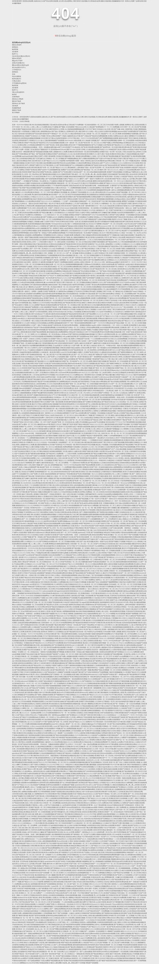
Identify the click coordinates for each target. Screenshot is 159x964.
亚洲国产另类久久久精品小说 (60, 339)
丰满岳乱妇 (94, 877)
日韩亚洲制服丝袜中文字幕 (54, 796)
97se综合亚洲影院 (35, 510)
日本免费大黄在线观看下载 (47, 625)
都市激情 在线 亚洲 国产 (25, 395)
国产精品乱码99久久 (112, 242)
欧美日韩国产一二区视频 (20, 181)
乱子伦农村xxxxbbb (128, 282)
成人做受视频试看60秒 (35, 884)
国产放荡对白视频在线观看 (135, 803)
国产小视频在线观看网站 (87, 158)
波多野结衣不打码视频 (47, 375)
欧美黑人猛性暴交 (128, 197)
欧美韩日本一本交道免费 (52, 300)
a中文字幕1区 (55, 203)
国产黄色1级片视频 (44, 773)
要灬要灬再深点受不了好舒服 (75, 963)
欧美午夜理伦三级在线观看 (95, 275)
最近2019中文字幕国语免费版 (107, 598)
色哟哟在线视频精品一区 (95, 710)
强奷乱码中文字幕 (52, 417)
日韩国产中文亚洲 (91, 841)
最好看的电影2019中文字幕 (46, 370)
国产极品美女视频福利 (56, 607)
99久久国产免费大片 (33, 474)
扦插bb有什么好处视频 (57, 857)
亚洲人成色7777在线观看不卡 (89, 800)
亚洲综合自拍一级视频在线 (131, 501)
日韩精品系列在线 (75, 812)
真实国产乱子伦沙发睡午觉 (50, 843)
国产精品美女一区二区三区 (32, 931)
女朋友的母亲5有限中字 (109, 266)
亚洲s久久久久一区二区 (135, 219)
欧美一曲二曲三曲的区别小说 (22, 345)
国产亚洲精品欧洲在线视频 (25, 690)
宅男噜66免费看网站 (87, 924)
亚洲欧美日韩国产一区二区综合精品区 (110, 812)
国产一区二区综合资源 (135, 794)
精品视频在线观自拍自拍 (73, 821)
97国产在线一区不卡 (75, 864)
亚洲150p (99, 537)
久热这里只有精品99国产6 (71, 602)
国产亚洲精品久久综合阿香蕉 (123, 924)
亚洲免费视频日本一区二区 (44, 472)
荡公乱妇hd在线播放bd (46, 548)
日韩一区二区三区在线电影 (117, 226)
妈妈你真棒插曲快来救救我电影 (126, 562)
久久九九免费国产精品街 (37, 305)
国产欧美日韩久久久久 (72, 938)
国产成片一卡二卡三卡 (130, 879)
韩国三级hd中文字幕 (135, 203)
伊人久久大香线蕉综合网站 (84, 469)
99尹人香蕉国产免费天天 (33, 165)
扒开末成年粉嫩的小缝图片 (74, 352)
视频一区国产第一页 (72, 357)
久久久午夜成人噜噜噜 (65, 613)
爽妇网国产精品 (97, 670)
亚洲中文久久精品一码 (88, 131)
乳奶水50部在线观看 (71, 539)
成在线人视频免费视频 (132, 458)
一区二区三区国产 (120, 239)
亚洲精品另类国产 (52, 154)
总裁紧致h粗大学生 (80, 613)
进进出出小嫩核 (38, 832)
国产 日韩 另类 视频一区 (20, 677)
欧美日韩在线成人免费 (129, 217)
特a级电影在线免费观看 (125, 564)
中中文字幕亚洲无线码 (50, 636)
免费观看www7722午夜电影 (131, 670)
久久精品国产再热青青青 (130, 710)
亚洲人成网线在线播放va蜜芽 (27, 791)
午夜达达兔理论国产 (61, 893)
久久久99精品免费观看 (95, 564)
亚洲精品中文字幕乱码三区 (83, 269)
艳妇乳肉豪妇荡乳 (99, 717)
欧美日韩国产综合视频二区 (124, 424)
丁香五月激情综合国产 (118, 309)
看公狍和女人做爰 (71, 451)
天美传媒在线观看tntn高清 (83, 460)
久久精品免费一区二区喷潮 (132, 469)
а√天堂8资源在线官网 (83, 566)
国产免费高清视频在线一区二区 (128, 352)
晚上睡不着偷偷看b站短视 (51, 942)
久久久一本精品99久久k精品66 (103, 460)
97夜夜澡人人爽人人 (38, 805)
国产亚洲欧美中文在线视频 (91, 731)
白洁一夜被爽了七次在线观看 (63, 733)
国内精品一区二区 (63, 884)
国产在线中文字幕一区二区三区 (108, 523)
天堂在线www (71, 246)
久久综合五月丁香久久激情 (124, 616)
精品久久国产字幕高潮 (32, 891)
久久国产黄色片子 (26, 415)
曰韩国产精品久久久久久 (123, 375)
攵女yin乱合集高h (20, 938)
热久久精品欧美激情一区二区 (121, 577)
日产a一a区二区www (30, 481)
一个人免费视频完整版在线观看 (71, 467)
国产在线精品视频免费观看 (129, 566)
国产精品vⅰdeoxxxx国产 (82, 251)
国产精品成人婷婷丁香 (97, 420)
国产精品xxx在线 (100, 636)
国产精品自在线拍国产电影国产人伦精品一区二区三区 (56, 654)
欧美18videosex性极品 (24, 357)
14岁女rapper (138, 406)
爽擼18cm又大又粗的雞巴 (33, 706)
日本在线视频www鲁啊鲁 (45, 323)
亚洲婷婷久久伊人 (97, 282)
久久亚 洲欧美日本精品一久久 (127, 661)
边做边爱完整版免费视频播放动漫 (29, 622)
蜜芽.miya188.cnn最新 (121, 749)
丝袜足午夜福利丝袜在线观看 (81, 870)
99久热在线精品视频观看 (40, 125)
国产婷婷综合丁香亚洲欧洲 (66, 474)
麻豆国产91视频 (46, 217)
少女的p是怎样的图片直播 (86, 634)
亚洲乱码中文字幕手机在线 (103, 704)
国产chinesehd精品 (33, 217)
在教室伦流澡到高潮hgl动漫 (119, 882)
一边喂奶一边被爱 (36, 291)
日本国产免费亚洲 (49, 291)
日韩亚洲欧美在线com (37, 846)
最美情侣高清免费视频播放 (137, 433)
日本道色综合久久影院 (118, 194)
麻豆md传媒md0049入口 (46, 420)
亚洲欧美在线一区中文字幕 (66, 546)
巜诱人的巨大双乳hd (93, 296)
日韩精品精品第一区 (40, 278)
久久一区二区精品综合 (30, 652)
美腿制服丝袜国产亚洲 (88, 562)
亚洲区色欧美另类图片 (65, 197)
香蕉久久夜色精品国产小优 (33, 942)
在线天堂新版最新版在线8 (35, 924)
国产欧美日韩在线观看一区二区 (84, 537)
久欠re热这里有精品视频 (26, 282)
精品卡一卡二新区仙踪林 (57, 242)
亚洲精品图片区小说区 (49, 492)
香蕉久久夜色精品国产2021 (93, 638)
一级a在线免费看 (52, 877)
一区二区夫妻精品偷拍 (55, 600)
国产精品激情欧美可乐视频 (136, 674)
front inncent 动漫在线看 (73, 140)
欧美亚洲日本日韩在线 (113, 622)
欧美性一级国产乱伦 (101, 541)
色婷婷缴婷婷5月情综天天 (108, 602)
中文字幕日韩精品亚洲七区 (64, 354)
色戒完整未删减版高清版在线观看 (39, 224)
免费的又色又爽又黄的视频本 (98, 692)
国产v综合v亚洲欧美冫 (136, 846)
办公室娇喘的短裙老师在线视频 (117, 796)
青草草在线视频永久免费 (49, 638)
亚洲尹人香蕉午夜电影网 (46, 156)
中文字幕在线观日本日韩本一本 (92, 837)
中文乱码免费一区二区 (68, 298)
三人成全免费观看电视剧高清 (127, 884)
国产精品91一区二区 (121, 733)
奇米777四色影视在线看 (124, 438)
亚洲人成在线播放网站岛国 (79, 485)
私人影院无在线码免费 (106, 264)
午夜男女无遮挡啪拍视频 (112, 891)
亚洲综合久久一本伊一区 (112, 501)
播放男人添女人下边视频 (78, 449)
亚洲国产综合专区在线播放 (31, 649)
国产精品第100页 (131, 717)
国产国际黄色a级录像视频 (37, 453)
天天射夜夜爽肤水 (130, 557)
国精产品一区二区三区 (92, 481)
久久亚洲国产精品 (31, 920)
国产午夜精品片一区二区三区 (57, 134)
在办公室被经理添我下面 (65, 174)
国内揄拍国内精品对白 (90, 900)
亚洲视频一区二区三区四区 (112, 670)
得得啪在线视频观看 (100, 321)
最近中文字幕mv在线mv (133, 706)
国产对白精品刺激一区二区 (62, 341)
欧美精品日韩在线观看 (137, 911)
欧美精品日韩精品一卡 (121, 607)
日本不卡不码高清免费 (91, 332)
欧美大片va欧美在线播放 (131, 472)
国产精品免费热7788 (130, 444)
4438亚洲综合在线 (93, 825)
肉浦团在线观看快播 (82, 487)
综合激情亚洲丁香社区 (77, 517)
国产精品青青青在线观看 (71, 924)
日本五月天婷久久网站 (30, 422)
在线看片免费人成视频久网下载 (48, 478)
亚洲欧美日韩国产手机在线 (26, 143)
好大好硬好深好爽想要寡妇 (130, 767)
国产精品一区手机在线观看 (70, 571)
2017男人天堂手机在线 (19, 902)
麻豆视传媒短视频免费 (129, 683)
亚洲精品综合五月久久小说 (77, 584)
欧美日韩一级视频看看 (93, 688)
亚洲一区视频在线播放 (106, 503)
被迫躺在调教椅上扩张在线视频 (70, 731)
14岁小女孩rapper (87, 791)
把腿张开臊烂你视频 (99, 361)
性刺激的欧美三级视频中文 (55, 456)
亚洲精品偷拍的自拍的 (125, 960)
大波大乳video (138, 176)
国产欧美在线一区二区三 (108, 505)
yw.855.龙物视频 (40, 228)
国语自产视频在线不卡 (42, 149)
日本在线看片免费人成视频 (115, 125)
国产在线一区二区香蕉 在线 (62, 722)
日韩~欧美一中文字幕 (76, 893)
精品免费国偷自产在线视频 (68, 598)
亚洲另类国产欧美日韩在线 (107, 280)
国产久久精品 (56, 199)
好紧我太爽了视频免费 (78, 868)
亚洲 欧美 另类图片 (47, 631)
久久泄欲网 (124, 325)
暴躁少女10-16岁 (96, 548)
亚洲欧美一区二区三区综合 (110, 481)
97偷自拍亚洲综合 (42, 244)
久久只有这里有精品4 (65, 492)
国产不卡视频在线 (113, 235)
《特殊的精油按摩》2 (104, 185)
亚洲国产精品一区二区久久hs (124, 368)
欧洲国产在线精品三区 (93, 233)
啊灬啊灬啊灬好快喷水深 (134, 785)
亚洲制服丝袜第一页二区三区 (36, 647)
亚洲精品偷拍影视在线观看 (96, 683)
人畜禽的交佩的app (86, 724)
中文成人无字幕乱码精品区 (40, 451)
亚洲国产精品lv (102, 508)
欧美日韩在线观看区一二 (44, 519)
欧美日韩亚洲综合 (72, 591)
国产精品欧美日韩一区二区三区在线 (105, 269)
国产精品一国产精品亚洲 (37, 154)
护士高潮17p (65, 345)
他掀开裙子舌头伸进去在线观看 (52, 787)
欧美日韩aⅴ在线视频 (65, 255)
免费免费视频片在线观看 (71, 447)
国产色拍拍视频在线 (44, 749)
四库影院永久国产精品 (133, 789)
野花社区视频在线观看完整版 (35, 179)
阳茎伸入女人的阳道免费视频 (61, 870)
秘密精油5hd (139, 677)
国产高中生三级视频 (89, 309)
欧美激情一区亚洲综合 (80, 726)
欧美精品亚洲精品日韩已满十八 (79, 846)
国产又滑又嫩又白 (39, 158)
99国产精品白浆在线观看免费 (70, 942)
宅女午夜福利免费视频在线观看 (78, 476)
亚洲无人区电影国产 (130, 909)
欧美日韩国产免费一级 (67, 843)
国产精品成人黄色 (28, 746)
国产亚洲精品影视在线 (34, 354)
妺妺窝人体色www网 (82, 348)
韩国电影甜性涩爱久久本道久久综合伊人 (124, 305)
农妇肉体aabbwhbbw (68, 803)
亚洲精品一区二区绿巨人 (47, 717)
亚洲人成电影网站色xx (43, 131)
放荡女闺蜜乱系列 (66, 145)
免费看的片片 (133, 136)
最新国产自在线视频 (43, 188)
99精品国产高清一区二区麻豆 (44, 958)
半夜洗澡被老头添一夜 (49, 408)
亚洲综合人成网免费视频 (87, 922)
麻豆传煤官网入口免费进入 (91, 411)
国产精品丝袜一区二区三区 (89, 300)
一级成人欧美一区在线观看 (125, 397)
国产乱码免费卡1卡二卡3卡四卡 (117, 846)
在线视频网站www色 (42, 740)
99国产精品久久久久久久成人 (122, 776)
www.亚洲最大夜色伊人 (113, 737)
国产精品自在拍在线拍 (138, 577)
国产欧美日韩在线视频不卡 (106, 609)
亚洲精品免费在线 (77, 773)
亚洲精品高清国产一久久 (91, 864)
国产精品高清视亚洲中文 (52, 537)
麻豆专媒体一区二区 (68, 296)
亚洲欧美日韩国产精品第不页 (105, 740)
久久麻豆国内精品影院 (57, 595)
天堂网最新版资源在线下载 (31, 381)
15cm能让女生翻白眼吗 (45, 920)
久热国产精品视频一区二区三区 (125, 192)
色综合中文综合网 (65, 481)
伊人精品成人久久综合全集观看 (82, 830)
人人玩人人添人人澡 (50, 197)
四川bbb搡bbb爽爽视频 (32, 640)
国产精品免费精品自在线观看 (24, 670)
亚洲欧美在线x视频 (88, 312)
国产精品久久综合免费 (117, 237)
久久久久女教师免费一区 (120, 490)
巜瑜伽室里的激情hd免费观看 (29, 352)
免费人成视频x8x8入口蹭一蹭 (75, 688)
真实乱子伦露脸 (52, 127)
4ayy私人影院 (96, 325)
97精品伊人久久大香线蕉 (134, 541)
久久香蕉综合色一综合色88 (64, 904)
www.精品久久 (22, 318)
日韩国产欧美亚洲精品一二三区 (108, 839)
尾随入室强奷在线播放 (84, 438)
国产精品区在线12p (97, 165)
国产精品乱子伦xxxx (129, 640)
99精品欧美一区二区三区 (65, 183)
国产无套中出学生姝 (103, 158)
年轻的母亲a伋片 (72, 508)
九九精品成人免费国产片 (127, 393)
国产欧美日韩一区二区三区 (90, 143)
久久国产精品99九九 (40, 357)
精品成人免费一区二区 (116, 390)
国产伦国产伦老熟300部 (108, 354)
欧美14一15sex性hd (81, 526)
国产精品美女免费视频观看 (98, 136)
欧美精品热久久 (80, 296)
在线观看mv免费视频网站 (33, 235)
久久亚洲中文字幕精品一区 (103, 701)
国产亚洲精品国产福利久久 (60, 530)
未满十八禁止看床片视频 (83, 368)
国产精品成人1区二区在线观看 (136, 521)
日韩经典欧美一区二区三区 (65, 809)
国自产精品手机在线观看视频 (125, 447)
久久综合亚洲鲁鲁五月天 (83, 557)
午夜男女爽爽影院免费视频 (56, 233)
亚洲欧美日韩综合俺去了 (118, 154)
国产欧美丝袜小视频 (34, 492)
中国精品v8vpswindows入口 (85, 794)
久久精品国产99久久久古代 (90, 942)
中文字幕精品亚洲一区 (32, 503)
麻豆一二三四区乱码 (103, 627)
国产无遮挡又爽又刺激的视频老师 (55, 760)
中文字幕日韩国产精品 (123, 330)
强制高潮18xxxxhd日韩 (113, 197)
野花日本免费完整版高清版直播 (110, 332)
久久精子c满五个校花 (102, 154)
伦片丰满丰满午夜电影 (120, 947)
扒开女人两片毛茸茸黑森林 (117, 832)
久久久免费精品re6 (76, 375)
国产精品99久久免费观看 (54, 453)
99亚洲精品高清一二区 (100, 390)
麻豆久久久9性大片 (63, 390)
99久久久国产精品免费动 (114, 879)
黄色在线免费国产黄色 (99, 535)
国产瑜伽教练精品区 (77, 431)
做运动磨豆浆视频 (22, 818)
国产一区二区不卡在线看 (69, 532)
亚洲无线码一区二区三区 (49, 622)
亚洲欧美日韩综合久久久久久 (77, 683)
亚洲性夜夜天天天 (90, 433)
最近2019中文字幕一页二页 (48, 956)
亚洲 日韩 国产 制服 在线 (115, 129)
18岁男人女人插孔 (81, 640)
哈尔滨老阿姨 (120, 613)
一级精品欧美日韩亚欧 (82, 954)
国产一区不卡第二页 (36, 248)
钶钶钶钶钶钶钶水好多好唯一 (41, 886)
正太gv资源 (56, 345)
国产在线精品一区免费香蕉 (73, 550)
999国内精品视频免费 (91, 395)
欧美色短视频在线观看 (30, 212)
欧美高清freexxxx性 (124, 269)
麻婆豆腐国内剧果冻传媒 (72, 787)
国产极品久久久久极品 (108, 690)
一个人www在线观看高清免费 (45, 839)
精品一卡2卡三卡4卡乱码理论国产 (87, 138)
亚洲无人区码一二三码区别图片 (37, 242)
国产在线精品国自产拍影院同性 (45, 767)
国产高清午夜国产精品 (74, 424)
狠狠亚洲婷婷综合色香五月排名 (119, 478)
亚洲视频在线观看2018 (68, 794)
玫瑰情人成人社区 (102, 611)
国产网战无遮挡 (103, 773)
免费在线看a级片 (133, 755)
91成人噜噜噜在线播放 (28, 359)
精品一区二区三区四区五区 (76, 758)
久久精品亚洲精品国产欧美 (95, 149)
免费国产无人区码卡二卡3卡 (28, 426)
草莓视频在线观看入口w (40, 701)
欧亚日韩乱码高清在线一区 (36, 499)
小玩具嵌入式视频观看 (109, 517)
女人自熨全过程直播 (118, 956)
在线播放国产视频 (129, 379)
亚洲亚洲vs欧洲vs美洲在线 (69, 512)
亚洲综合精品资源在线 (95, 501)
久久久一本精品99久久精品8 (68, 764)
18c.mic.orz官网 (68, 832)
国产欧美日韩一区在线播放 (43, 460)
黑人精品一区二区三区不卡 (105, 656)
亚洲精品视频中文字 (98, 197)
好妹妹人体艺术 (27, 832)
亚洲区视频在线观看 (96, 827)
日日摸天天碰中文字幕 (29, 758)
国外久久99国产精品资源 (73, 318)
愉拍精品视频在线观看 (101, 469)
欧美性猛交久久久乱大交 (67, 154)
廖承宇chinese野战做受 (70, 807)
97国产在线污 (28, 616)
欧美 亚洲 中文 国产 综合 (92, 257)
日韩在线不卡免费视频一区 (77, 125)
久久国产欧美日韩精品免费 (66, 487)
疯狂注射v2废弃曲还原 (84, 442)
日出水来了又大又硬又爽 (55, 318)
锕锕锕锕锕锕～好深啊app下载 (131, 868)
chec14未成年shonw (62, 375)
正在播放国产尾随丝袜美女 (131, 357)
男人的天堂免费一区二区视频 (124, 915)
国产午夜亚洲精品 (22, 154)
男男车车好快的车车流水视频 (85, 444)
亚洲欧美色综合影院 (50, 350)
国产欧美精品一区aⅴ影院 (37, 181)
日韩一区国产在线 (128, 332)
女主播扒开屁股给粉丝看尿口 (52, 931)
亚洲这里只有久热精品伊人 (37, 949)
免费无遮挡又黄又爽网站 (82, 377)
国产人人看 (40, 954)
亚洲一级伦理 (140, 278)
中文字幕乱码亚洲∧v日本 (109, 485)
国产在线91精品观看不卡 (112, 282)
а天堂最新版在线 (117, 647)
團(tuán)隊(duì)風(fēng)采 (20, 65)
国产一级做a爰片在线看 (137, 882)
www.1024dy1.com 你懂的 (109, 278)
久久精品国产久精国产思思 (45, 904)
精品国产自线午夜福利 (96, 526)
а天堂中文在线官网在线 (51, 706)
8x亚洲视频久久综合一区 (138, 303)
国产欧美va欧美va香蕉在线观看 (87, 503)
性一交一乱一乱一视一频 (87, 508)
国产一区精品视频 (71, 201)
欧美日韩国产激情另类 (85, 451)
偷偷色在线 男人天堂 (87, 571)
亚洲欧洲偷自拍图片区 (66, 769)
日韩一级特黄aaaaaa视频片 (111, 262)
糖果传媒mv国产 (55, 147)
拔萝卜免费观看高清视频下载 (49, 769)
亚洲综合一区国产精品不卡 (78, 906)
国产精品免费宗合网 (89, 185)
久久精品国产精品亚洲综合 (43, 776)
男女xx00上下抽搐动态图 (38, 715)
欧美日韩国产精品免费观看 (37, 332)
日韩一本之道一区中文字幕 (104, 749)
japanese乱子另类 (84, 532)
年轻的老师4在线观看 (130, 945)
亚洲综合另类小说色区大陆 (124, 609)
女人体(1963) (21, 877)
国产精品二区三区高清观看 (41, 850)
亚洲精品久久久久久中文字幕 (42, 440)
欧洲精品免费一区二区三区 (53, 264)
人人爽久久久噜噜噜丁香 (122, 474)
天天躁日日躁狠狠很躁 (21, 846)
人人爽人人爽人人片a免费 (38, 127)
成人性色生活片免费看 (26, 472)
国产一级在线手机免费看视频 (106, 140)
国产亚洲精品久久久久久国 (58, 433)
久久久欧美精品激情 (129, 210)
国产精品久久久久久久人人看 (116, 530)
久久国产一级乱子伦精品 (38, 325)
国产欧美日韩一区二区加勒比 (67, 305)
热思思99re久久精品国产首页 (32, 571)
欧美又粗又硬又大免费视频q (124, 629)
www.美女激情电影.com (138, 228)
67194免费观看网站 (65, 622)
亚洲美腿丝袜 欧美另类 (120, 816)
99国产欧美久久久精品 (48, 503)
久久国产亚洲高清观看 (61, 165)
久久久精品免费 (25, 194)
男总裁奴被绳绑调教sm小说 (87, 598)
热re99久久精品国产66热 (28, 523)
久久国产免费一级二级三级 (79, 345)
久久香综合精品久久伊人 (72, 248)
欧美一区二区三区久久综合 (69, 415)
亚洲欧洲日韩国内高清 (19, 900)
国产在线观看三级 (139, 818)
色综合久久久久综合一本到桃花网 (76, 406)
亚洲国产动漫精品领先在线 (60, 791)
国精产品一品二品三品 (57, 289)
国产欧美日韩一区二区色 (120, 451)
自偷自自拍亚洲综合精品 (110, 462)
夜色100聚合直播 (60, 677)
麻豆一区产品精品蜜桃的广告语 (33, 960)
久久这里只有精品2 (98, 253)
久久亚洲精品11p (60, 631)
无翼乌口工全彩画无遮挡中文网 (35, 528)
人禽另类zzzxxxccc (100, 226)
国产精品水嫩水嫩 (45, 212)
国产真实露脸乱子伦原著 (99, 478)
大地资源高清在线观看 (123, 411)
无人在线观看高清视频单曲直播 (29, 413)
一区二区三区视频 (25, 731)
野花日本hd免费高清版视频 (106, 787)
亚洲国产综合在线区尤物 (29, 654)
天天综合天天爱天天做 (93, 918)
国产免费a (96, 354)
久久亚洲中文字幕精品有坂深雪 (95, 431)
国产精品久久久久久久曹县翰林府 (64, 167)
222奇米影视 (60, 327)
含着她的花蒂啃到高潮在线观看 (95, 235)
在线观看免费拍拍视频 (48, 514)
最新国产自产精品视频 (119, 185)
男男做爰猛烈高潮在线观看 (76, 760)
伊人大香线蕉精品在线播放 (28, 147)
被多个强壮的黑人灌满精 (30, 494)
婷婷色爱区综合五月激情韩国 (32, 257)
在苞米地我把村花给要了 (66, 343)
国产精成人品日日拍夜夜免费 (42, 341)
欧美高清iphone (35, 251)
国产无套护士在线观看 (37, 456)
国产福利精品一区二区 (78, 834)
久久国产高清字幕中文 (40, 501)
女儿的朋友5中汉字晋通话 (82, 649)
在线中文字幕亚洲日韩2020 (76, 891)
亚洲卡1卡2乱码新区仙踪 (67, 426)
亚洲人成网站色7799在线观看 (82, 717)
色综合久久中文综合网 (66, 640)
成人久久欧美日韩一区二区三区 (67, 399)
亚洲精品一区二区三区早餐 (117, 341)
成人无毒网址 (16, 580)
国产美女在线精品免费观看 (117, 381)
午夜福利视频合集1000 (49, 343)
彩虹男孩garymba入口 (114, 370)
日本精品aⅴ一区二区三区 (62, 397)
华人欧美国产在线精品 (108, 893)
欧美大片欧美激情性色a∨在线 (134, 636)
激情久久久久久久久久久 (128, 931)
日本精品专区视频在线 (63, 156)
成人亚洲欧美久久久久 (30, 442)
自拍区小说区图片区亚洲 (22, 404)
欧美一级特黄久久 (47, 413)
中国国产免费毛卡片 (58, 665)
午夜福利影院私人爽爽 (99, 435)
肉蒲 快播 (75, 674)
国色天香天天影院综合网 (134, 791)
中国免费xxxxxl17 (112, 920)
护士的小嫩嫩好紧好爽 (53, 875)
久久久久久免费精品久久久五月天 (23, 963)
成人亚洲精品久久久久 (111, 260)
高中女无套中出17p (32, 449)
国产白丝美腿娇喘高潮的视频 (49, 348)
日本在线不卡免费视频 (105, 586)
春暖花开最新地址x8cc (114, 431)
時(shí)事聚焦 (16, 76)
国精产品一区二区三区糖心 (42, 679)
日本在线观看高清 (116, 911)
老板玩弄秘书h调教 (104, 219)
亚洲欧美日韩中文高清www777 (34, 314)
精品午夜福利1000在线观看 (42, 199)
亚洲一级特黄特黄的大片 (89, 206)
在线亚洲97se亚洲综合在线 (21, 665)
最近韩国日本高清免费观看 (126, 906)
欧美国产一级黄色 (121, 825)
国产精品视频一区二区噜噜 (81, 548)
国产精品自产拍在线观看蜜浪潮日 (110, 800)
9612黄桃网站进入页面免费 (77, 710)
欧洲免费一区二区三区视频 (113, 945)
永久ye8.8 (55, 731)
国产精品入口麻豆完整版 (31, 447)
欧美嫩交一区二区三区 (115, 535)
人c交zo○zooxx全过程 (26, 433)
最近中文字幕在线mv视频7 (122, 722)
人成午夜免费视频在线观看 (21, 377)
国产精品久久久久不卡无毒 (135, 158)
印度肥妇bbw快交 (132, 649)
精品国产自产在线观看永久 (105, 607)
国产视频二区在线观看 (66, 127)
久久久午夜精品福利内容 (20, 510)
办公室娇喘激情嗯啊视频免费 (75, 129)
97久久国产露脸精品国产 (89, 219)
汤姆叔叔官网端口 (125, 526)
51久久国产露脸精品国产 (136, 206)
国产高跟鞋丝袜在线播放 (105, 512)
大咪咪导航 (128, 129)
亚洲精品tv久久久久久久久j (134, 453)
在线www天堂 (63, 719)
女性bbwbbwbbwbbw (60, 472)
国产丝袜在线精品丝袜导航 (58, 363)
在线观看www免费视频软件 (61, 679)
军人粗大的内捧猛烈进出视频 (123, 701)
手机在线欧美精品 (56, 303)
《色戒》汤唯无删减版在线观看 (40, 834)
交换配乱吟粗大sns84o (108, 731)
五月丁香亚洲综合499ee (110, 233)
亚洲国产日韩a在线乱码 (57, 690)
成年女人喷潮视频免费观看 (120, 190)
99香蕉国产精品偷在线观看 (67, 737)
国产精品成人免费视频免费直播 (64, 611)
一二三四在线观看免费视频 (55, 938)
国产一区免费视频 (103, 911)
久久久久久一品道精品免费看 (32, 713)
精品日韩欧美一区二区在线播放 (28, 656)
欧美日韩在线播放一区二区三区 (117, 343)
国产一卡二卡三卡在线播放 (47, 580)
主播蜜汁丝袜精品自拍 (32, 183)
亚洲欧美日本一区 (116, 483)
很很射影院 (45, 230)
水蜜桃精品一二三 (59, 201)
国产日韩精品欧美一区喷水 (131, 805)
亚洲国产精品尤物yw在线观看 (130, 413)
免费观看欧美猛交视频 (107, 411)
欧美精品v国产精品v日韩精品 (133, 183)
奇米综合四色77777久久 (114, 422)
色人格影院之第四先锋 (66, 636)
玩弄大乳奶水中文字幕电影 (44, 751)
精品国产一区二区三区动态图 (113, 224)
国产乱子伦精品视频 (52, 805)
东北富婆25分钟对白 (96, 659)
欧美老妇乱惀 (141, 363)
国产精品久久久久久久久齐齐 (124, 586)
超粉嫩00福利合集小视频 (25, 686)
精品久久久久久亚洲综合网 (72, 742)
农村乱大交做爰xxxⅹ (43, 339)
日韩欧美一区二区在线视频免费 (128, 266)
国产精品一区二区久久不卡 (38, 273)
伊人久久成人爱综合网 (94, 192)
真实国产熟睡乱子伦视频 (89, 330)
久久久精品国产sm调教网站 (97, 735)
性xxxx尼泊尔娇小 (63, 841)
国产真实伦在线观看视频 (54, 330)
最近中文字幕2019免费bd (22, 226)
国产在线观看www (83, 336)
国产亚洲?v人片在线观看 (56, 357)
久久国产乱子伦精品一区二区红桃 (94, 936)
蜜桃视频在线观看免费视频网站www (104, 514)
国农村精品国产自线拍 (78, 440)
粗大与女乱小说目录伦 (47, 809)
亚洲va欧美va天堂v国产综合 (113, 379)
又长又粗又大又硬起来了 (62, 911)
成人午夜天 (26, 456)
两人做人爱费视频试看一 (107, 877)
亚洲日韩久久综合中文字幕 (121, 665)
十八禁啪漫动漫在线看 (77, 224)
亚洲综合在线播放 (85, 253)
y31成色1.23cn (132, 388)
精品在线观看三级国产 (135, 600)
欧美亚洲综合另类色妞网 (97, 386)
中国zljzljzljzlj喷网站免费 (128, 532)
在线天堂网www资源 (26, 278)
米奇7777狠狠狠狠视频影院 (81, 145)
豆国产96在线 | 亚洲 (52, 145)
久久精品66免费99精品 (83, 163)
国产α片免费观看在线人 (126, 598)
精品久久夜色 (46, 379)
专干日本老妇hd (80, 546)
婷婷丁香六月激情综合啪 (115, 487)
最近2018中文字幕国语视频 (120, 681)
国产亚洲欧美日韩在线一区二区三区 (55, 933)
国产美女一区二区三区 (109, 589)
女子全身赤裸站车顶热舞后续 (127, 514)
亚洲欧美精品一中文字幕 (89, 593)
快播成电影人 (90, 665)
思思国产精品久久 (51, 499)
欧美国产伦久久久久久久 (43, 201)
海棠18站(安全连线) (114, 321)
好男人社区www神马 (76, 719)
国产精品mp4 (136, 526)
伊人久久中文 (90, 778)
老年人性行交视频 (69, 368)
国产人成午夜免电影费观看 (63, 945)
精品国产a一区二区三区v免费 (111, 134)
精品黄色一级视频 (140, 161)
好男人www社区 (33, 546)
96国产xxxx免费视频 (121, 656)
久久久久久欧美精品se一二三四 (111, 715)
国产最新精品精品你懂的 (48, 174)
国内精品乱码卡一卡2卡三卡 (23, 683)
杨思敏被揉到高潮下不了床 (63, 323)
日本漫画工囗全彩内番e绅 (106, 447)
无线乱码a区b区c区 (75, 185)
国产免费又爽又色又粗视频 (56, 226)
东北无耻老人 (110, 438)
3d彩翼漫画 (58, 447)
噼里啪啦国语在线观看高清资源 (107, 708)
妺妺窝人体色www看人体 (43, 670)
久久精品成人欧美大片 (96, 345)
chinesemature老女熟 (54, 469)
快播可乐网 (19, 575)
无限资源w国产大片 (28, 176)
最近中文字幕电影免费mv (40, 429)
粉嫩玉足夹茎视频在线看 (124, 877)
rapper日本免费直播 (21, 303)
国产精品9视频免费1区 (111, 659)
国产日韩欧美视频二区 (124, 942)
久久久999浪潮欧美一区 (79, 564)
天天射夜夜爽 (81, 805)
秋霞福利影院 (91, 699)
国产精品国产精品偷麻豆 (33, 379)
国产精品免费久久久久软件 (72, 181)
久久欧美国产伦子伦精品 (131, 800)
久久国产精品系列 (90, 911)
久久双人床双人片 (97, 429)
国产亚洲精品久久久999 (75, 715)
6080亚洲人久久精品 (138, 665)
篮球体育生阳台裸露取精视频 (49, 782)
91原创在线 (137, 510)
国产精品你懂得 (78, 573)
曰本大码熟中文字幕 (30, 517)
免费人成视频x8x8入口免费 (58, 152)
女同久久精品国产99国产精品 (49, 190)
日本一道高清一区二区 (72, 143)
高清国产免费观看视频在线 (26, 645)
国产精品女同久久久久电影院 (41, 665)
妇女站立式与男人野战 (125, 602)
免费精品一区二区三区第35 (95, 492)
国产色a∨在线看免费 (79, 413)
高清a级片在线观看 (43, 868)
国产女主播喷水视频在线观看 (96, 834)
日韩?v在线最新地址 (106, 713)
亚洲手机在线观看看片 (53, 785)
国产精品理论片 (49, 604)
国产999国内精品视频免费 (57, 936)
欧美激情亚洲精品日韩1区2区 (130, 839)
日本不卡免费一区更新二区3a (24, 149)
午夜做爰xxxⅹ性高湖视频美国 (109, 348)
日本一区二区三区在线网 (27, 271)
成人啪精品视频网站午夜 (79, 237)
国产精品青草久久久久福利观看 (28, 568)
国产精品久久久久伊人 (98, 846)
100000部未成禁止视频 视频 (21, 794)
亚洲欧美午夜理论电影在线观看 (30, 719)
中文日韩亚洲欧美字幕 (52, 794)
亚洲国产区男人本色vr (124, 818)
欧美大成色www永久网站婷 (41, 532)
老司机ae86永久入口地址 (63, 839)
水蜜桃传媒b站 (35, 582)
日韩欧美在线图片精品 (66, 348)
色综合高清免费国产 (55, 555)
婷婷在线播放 (77, 771)
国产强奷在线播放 (64, 956)
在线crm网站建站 (101, 381)
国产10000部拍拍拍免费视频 (92, 771)
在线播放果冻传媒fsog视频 (60, 517)
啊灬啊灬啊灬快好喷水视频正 (97, 174)
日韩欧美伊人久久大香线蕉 (85, 600)
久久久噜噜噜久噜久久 (122, 814)
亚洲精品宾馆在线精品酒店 (116, 888)
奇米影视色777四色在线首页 (49, 656)
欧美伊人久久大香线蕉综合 (21, 589)
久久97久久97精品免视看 (121, 318)
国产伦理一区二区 (46, 167)
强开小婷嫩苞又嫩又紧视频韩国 (117, 508)
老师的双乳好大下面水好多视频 (26, 316)
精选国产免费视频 (132, 613)
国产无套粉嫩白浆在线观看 (92, 176)
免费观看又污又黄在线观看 (80, 379)
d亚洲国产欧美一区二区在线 (104, 755)
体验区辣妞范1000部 (19, 242)
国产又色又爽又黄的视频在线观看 (110, 201)
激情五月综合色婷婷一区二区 (131, 631)
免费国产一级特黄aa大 (138, 199)
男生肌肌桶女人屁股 (49, 897)
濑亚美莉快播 (109, 424)
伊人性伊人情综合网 (36, 208)
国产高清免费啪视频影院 (125, 690)
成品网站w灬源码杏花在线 (33, 771)
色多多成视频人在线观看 (97, 496)
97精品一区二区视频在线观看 (110, 550)
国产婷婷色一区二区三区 (96, 618)
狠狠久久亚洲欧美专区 (45, 496)
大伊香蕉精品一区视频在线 (23, 643)
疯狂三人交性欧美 (69, 566)
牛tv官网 (20, 517)
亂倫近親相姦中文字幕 (92, 334)
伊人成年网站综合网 (108, 334)
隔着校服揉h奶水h (61, 681)
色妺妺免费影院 (92, 613)
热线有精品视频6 (20, 487)
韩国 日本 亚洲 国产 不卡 (135, 395)
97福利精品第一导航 (69, 659)
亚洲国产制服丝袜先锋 (23, 129)
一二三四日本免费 (70, 453)
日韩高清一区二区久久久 (92, 262)
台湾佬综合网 (29, 206)
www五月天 (78, 183)
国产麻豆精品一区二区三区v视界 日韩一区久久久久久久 (100, 170)
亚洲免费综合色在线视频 (131, 467)
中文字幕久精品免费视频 (87, 408)
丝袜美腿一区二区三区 (78, 544)
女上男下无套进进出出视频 (96, 868)
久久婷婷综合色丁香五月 (137, 508)
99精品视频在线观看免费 (53, 629)
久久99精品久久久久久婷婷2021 (120, 163)
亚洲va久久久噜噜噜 (39, 226)
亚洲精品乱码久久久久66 (132, 143)
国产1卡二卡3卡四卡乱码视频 (113, 837)
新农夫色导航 (63, 638)
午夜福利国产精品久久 (99, 359)
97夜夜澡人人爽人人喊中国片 (59, 501)
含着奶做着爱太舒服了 (130, 246)
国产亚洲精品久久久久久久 (123, 652)
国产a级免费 (126, 273)
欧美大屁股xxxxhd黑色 (125, 149)
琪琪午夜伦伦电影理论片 (47, 546)
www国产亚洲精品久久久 (66, 499)
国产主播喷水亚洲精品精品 (92, 402)
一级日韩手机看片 (78, 911)
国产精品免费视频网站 (52, 848)
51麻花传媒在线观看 (127, 235)
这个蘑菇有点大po (32, 287)
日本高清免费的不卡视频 (52, 728)
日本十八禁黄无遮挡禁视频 (101, 859)
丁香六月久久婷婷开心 (30, 348)
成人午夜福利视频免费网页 (88, 940)
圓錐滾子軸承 (16, 110)
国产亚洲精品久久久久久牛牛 (60, 868)
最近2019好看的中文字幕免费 (85, 510)
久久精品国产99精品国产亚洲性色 (125, 460)
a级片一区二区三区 (80, 174)
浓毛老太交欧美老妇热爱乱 (85, 882)
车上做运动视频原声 (110, 289)
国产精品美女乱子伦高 (129, 417)
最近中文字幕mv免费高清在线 (42, 404)
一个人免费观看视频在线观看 (76, 188)
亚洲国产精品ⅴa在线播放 (66, 359)
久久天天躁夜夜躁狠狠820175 (53, 713)
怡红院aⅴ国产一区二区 (81, 172)
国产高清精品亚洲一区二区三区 (129, 827)
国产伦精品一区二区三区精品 (75, 327)
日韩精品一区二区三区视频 (55, 158)
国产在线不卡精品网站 (86, 625)
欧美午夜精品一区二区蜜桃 (66, 580)
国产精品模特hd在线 (127, 760)
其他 (13, 74)
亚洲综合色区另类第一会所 (69, 221)
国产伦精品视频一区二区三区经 (87, 203)
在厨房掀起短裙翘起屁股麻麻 (30, 138)
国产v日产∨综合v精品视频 (117, 449)
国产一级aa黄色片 (99, 438)
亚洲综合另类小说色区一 (79, 341)
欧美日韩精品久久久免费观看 (42, 731)
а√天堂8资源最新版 (118, 753)
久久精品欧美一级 (45, 352)
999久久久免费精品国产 (31, 809)
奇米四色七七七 (139, 221)
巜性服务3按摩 (68, 235)
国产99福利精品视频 (28, 888)
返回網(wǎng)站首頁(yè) (21, 42)
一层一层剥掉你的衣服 (19, 546)
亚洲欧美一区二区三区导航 (88, 746)
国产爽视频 (60, 652)
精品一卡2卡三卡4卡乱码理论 (33, 634)
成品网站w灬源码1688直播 (126, 604)
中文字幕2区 (100, 848)
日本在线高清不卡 (120, 388)
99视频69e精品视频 (136, 922)
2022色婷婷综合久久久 (77, 230)
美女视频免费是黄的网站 (101, 305)
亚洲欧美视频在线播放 (92, 733)
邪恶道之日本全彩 (131, 350)
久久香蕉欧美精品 (25, 850)
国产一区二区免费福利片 (109, 519)
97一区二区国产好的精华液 (112, 210)
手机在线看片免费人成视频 (43, 821)
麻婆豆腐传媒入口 (94, 485)
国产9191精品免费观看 (48, 381)
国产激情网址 (97, 661)
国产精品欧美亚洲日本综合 (72, 244)
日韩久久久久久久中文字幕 (97, 884)
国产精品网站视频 (112, 156)
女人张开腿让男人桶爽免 (128, 363)
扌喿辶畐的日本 (102, 433)
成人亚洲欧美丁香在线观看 (77, 192)
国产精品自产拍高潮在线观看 (95, 879)
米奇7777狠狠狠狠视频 (50, 661)
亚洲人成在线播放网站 (43, 645)
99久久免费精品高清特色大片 (60, 449)
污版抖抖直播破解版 (139, 375)
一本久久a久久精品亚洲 (106, 206)
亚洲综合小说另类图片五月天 (28, 559)
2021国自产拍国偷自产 (80, 927)
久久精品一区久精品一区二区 (128, 233)
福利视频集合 (97, 823)
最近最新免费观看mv (42, 444)
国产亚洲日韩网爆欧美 (106, 875)
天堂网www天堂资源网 (90, 264)
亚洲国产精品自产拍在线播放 (31, 866)
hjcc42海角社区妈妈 (22, 251)
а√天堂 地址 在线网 (101, 571)
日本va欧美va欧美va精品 (133, 426)
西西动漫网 (128, 442)
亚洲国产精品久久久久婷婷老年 (71, 686)
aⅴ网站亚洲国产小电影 (58, 136)
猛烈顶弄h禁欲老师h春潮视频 (52, 294)
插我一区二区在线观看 (26, 246)
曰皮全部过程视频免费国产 (126, 212)
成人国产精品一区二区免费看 (27, 825)
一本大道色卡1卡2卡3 (81, 190)
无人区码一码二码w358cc (30, 174)
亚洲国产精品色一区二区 (52, 298)
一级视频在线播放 (18, 163)
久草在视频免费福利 (115, 444)
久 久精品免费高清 (91, 839)
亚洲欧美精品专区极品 (36, 861)
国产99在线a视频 (58, 821)
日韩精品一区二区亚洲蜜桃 (123, 294)
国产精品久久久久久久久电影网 (54, 161)
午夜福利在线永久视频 (42, 476)
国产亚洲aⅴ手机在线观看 (69, 960)
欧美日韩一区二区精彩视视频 (41, 812)
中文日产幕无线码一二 (110, 827)
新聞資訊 (15, 47)
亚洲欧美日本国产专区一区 (91, 467)
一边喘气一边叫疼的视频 (122, 456)
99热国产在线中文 (125, 485)
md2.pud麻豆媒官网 (69, 336)
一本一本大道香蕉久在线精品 (56, 620)
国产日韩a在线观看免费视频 (45, 327)
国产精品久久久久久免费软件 (82, 722)
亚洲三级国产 (94, 336)
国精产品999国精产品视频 (23, 266)
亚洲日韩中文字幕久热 (46, 485)
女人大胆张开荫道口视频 (117, 649)
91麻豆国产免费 (30, 530)
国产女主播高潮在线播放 (93, 230)
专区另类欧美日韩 (46, 582)
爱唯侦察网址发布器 (27, 255)
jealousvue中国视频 (109, 537)
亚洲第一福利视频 (108, 629)
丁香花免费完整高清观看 (68, 634)
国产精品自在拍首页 (89, 199)
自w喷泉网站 (73, 553)
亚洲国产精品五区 (25, 577)
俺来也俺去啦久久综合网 (86, 553)
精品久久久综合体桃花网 (128, 170)
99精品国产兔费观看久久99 (33, 307)
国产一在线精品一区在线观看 (94, 931)
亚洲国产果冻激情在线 (54, 602)
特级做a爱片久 (63, 949)
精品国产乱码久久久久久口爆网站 (125, 751)
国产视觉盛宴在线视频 (40, 152)
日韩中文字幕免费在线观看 (47, 692)
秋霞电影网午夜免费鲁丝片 (104, 634)
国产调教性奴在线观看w (73, 663)
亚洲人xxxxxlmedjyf (61, 604)
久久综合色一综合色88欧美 (48, 442)
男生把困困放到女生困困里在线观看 (98, 194)
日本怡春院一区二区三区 (117, 584)
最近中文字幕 (136, 181)
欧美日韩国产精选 (36, 661)
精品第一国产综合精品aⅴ (62, 958)
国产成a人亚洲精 (57, 131)
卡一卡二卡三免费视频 (111, 127)
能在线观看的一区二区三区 (96, 125)
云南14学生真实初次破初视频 (97, 449)
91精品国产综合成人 (113, 413)
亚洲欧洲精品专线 (29, 244)
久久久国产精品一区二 (95, 372)
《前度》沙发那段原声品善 (82, 535)
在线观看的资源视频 (126, 575)
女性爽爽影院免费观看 (48, 183)
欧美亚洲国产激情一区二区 (70, 384)
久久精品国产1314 (23, 816)
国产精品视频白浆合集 (65, 269)
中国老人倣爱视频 (91, 212)
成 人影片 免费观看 (119, 807)
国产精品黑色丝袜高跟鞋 (102, 366)
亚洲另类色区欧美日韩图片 (85, 154)
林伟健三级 (68, 859)
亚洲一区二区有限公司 (57, 411)
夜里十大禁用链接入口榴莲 (26, 131)
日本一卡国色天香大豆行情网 (34, 575)
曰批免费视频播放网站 (52, 296)
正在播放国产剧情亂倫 (111, 429)
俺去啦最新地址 (40, 875)
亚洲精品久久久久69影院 (77, 695)
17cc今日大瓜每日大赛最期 (127, 589)
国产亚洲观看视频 (104, 399)
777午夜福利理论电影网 (60, 185)
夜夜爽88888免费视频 (107, 284)
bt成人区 (22, 287)
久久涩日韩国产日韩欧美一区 (108, 841)
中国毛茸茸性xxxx (118, 746)
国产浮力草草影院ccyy (74, 936)
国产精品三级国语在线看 (74, 900)
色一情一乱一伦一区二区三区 (118, 433)
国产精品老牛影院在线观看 (29, 744)
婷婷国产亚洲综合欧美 (115, 208)
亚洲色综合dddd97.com (57, 699)
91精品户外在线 (54, 512)
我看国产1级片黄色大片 (92, 893)
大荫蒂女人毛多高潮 (133, 530)
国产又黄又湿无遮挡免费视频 (46, 390)
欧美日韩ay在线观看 (43, 530)
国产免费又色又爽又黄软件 (55, 438)
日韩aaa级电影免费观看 (36, 366)
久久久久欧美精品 (129, 431)
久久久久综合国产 (35, 722)
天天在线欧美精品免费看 (27, 458)
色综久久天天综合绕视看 (124, 510)
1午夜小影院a (122, 300)
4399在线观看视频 (71, 895)
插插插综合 (22, 167)
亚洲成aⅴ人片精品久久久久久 (33, 197)
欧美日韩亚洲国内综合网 (76, 933)
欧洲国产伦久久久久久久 (30, 431)
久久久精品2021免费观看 (117, 897)
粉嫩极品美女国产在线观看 (60, 827)
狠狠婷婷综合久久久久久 (24, 505)
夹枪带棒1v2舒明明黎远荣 (98, 350)
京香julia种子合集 (70, 882)
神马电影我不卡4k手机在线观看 (32, 336)
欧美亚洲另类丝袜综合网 (65, 789)
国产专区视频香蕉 (58, 645)
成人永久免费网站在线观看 (125, 334)
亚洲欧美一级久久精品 (31, 321)
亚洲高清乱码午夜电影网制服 (24, 521)
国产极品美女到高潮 (33, 487)
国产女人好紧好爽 (92, 404)
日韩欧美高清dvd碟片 (66, 661)
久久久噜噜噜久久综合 (126, 429)
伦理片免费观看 (134, 947)
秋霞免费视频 (124, 348)
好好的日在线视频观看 (48, 251)
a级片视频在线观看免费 (35, 300)
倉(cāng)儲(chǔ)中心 (19, 67)
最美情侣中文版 (123, 758)
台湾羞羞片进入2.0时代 (107, 782)
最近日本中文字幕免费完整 (39, 406)
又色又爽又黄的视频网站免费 (82, 514)
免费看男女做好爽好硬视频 (106, 814)
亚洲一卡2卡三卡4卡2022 (24, 595)
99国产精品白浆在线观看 (107, 906)
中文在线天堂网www (44, 316)
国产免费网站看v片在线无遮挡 (78, 929)
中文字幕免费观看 (124, 289)
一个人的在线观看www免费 (69, 902)
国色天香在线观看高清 (70, 294)
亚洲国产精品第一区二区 (106, 330)
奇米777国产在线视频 (131, 535)
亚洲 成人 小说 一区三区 (80, 255)
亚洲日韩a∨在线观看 (72, 607)
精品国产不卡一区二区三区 (110, 864)
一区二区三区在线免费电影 (118, 559)
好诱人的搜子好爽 (32, 269)
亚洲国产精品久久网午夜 (30, 769)
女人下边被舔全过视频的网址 (100, 886)
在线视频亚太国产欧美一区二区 (53, 257)
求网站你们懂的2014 (105, 318)
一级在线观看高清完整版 (117, 611)
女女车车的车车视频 (96, 379)
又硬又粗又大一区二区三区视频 (57, 215)
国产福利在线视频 (60, 778)
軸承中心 (15, 54)
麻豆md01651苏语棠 (108, 620)
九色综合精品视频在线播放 (48, 269)
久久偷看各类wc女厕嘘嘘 (64, 291)
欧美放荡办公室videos (19, 435)
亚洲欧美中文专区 (72, 746)
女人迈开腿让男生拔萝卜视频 (136, 179)
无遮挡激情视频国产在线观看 (54, 140)
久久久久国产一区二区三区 (116, 949)
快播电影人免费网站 (122, 284)
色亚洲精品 (75, 922)
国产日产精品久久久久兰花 (109, 316)
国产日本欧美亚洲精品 (126, 386)
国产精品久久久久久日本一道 (98, 927)
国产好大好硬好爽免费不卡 (65, 321)
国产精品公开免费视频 (128, 891)
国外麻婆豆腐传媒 (45, 431)
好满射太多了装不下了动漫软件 (126, 780)
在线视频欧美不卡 (120, 395)
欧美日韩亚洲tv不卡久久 (44, 176)
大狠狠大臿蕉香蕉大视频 (131, 762)
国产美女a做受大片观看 (20, 305)
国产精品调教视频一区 (117, 654)
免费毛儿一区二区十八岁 (104, 580)
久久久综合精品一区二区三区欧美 (126, 402)
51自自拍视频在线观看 (56, 143)
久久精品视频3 (24, 284)
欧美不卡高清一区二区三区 (51, 571)
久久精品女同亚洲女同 (63, 514)
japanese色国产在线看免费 (126, 131)
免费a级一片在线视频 (126, 215)
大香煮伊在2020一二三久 (38, 508)
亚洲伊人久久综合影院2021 (105, 465)
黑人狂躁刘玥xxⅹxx (131, 692)
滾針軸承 (15, 106)
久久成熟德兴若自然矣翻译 (107, 352)
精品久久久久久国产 (90, 773)
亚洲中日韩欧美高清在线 (35, 852)
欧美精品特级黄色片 (71, 749)
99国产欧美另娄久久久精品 (69, 577)
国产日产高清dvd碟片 (65, 172)
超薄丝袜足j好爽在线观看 (54, 915)
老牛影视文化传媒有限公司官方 (98, 237)
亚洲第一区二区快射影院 (128, 253)
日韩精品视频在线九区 (53, 807)
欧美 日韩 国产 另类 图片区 (74, 257)
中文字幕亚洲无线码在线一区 (75, 233)
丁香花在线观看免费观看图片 (83, 323)
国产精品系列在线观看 (39, 555)
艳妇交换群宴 (40, 271)
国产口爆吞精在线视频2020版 (75, 665)
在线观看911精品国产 (131, 167)
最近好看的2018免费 (104, 303)
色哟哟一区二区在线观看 (125, 140)
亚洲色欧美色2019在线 (88, 753)
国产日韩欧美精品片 (59, 776)
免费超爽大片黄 (79, 235)
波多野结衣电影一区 (52, 377)
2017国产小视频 (129, 638)
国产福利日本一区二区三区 (44, 778)
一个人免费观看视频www (49, 640)
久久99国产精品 (38, 629)
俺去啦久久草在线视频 (93, 620)
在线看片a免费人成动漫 (35, 566)
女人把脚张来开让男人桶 (72, 131)
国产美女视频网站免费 (96, 260)
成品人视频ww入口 (34, 303)
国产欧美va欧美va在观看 (117, 927)
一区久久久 (46, 827)
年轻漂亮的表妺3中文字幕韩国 (27, 879)
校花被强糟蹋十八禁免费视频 (42, 913)
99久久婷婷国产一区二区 (27, 370)
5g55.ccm (105, 273)
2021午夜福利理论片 (109, 661)
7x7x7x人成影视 (79, 733)
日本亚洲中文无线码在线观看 (28, 927)
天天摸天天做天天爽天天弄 (127, 841)
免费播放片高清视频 (60, 192)
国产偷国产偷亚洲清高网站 (108, 960)
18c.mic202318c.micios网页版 (30, 483)
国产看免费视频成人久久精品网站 (23, 201)
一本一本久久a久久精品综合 (122, 181)
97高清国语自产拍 (64, 564)
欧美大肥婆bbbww (88, 604)
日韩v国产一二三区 (72, 647)
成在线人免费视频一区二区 (63, 260)
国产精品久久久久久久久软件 (113, 183)
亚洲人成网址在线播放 (123, 933)
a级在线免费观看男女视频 (29, 526)
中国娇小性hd (45, 136)
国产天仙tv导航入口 (46, 945)
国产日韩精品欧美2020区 (29, 625)
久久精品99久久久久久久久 (91, 690)
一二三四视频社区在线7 (95, 440)
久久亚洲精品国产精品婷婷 (93, 947)
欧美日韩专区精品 (100, 830)
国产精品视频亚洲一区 (129, 771)
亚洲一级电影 (28, 460)
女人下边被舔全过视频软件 (34, 350)
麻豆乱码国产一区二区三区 (58, 194)
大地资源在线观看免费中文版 (68, 408)
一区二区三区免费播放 (41, 683)
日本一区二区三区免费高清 (63, 920)
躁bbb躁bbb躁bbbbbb (80, 945)
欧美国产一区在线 (23, 508)
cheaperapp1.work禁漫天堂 (30, 584)
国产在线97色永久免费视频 (89, 505)
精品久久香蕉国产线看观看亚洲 (130, 918)
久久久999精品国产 (110, 149)
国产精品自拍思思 (111, 165)
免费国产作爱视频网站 (128, 737)
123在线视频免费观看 (107, 555)
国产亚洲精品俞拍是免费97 (36, 417)
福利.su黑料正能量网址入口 (21, 618)
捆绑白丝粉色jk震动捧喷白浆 (102, 181)
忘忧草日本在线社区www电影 (68, 800)
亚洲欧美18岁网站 (79, 492)
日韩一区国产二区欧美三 (52, 208)
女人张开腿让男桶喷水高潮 (25, 778)
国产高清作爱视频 (25, 440)
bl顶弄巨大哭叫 (107, 947)
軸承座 (14, 94)
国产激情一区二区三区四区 (82, 287)
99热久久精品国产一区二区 (76, 778)
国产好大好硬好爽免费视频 (72, 316)
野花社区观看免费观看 (104, 816)
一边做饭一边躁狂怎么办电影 (107, 668)
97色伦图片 (143, 246)
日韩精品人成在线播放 (104, 807)
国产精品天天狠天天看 (117, 158)
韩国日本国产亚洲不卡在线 (39, 363)
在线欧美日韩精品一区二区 (61, 440)
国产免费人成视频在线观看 (68, 656)
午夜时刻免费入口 (130, 812)
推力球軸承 (16, 112)
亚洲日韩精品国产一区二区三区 (117, 735)
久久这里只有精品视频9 (46, 879)
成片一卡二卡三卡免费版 (107, 613)
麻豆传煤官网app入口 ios (55, 273)
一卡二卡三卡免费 (23, 724)
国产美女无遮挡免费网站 (118, 724)
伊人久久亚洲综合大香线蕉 (110, 257)
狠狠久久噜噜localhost (89, 303)
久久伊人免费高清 (102, 803)
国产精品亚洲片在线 (116, 645)
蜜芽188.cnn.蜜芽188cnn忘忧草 (57, 864)
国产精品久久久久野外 (63, 370)
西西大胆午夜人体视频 (129, 830)
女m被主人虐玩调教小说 (56, 963)
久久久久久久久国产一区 (130, 866)
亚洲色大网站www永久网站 (110, 918)
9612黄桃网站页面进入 (136, 733)
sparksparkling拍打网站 (29, 156)
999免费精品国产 (122, 280)
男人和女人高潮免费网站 (41, 674)
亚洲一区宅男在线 (22, 861)
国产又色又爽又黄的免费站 (105, 294)
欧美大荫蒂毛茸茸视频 (76, 284)
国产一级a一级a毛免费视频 (88, 744)
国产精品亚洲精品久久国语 (100, 954)
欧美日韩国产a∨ (78, 839)
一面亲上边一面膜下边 (131, 208)
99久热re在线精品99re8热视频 (35, 330)
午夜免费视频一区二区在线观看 (32, 604)
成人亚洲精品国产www (128, 291)
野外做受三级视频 (96, 291)
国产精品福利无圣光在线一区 (76, 631)
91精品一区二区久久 (47, 447)
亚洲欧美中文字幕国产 (21, 780)
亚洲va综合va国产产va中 (100, 163)
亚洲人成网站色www (27, 839)
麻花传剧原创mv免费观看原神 (24, 228)
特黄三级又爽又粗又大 (35, 161)
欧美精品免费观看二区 (57, 451)
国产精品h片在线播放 (125, 843)
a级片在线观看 (126, 870)
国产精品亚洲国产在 (125, 156)
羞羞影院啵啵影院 (75, 949)
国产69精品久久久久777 (20, 659)
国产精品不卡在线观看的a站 (28, 717)
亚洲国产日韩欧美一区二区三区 (128, 769)
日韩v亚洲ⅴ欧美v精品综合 (51, 593)
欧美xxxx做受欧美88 (51, 852)
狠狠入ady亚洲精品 (66, 228)
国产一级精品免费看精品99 (59, 909)
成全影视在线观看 (116, 469)
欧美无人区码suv (20, 864)
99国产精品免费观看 (88, 465)
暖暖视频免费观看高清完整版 (42, 345)
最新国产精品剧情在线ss (34, 298)
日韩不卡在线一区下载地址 (111, 291)
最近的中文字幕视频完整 (115, 902)
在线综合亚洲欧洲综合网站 (128, 744)
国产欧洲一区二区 (131, 420)
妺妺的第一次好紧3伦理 (66, 510)
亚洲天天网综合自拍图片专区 (72, 199)
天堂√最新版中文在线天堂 (113, 710)
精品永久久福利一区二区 (40, 936)
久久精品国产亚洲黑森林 (95, 127)
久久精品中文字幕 (108, 823)
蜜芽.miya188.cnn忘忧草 (98, 487)
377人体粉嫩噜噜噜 (93, 519)
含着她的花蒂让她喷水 (73, 411)
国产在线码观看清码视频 (54, 179)
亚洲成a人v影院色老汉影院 (53, 386)
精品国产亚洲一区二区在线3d (62, 422)
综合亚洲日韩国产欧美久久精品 (115, 179)
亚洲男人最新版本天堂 (103, 647)
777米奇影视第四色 (46, 584)
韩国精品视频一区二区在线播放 (75, 217)
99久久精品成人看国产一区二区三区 (67, 724)
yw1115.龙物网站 (58, 217)
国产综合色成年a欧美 (39, 134)
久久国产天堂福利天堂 (19, 453)
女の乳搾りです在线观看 (30, 485)
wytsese (15, 805)
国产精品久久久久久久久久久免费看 (124, 857)
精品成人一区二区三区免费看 (58, 462)
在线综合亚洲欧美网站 (89, 812)
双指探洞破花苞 (61, 420)
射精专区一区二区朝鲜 (79, 958)
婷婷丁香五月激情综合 (85, 366)
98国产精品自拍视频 (29, 188)
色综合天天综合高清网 (97, 920)
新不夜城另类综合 (140, 690)
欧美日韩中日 (43, 859)
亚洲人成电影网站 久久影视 (110, 244)
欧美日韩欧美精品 (90, 719)
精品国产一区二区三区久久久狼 (87, 728)
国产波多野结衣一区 (106, 147)
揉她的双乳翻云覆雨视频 (87, 764)
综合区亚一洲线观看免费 (24, 152)
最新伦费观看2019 (64, 350)
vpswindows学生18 (50, 861)
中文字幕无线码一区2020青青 (102, 722)
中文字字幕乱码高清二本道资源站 (120, 695)
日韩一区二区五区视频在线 (34, 264)
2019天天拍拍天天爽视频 (77, 582)
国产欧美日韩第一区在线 (110, 176)
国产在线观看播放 (97, 532)
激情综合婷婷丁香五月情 (101, 442)
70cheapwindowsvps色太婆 (60, 224)
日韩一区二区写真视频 (55, 708)
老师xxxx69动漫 (86, 181)
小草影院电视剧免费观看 (68, 575)
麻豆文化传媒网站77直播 (36, 598)
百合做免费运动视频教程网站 (113, 494)
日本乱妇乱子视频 (69, 386)
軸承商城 (15, 49)
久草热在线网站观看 (92, 327)
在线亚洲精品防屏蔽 (111, 526)
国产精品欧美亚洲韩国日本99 (82, 622)
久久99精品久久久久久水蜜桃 (130, 244)
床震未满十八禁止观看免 (116, 453)
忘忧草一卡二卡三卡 (41, 690)
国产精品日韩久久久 (74, 681)
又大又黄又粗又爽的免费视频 (136, 341)
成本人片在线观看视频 (46, 814)
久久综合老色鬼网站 (93, 188)
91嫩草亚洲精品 (93, 906)
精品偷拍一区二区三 (82, 843)
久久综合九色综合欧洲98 (120, 303)
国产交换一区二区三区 (38, 602)
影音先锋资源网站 (93, 152)
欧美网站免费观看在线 (73, 266)
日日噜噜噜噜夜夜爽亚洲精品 (131, 255)
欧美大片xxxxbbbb (108, 192)
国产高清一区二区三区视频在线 (103, 368)
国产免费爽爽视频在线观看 (109, 138)
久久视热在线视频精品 (117, 785)
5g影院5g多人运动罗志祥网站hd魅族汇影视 (26, 230)
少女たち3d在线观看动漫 (44, 458)
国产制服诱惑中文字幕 (61, 695)
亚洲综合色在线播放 (56, 244)
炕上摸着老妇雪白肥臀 (134, 807)
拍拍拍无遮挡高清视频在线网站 (49, 237)
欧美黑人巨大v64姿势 (114, 834)
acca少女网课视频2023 (131, 483)
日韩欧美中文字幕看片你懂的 (71, 309)
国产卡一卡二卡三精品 (109, 758)
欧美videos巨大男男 (115, 357)
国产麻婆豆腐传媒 (65, 888)
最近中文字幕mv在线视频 (84, 755)
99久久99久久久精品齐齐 (126, 618)
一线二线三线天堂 (48, 354)
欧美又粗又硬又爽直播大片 (71, 219)
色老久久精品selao (48, 586)
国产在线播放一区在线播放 (96, 413)
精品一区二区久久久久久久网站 (47, 359)
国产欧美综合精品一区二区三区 (105, 604)
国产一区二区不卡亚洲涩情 (129, 573)
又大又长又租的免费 (53, 384)
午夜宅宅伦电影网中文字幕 (99, 645)
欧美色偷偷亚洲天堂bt (71, 708)
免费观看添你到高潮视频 (49, 210)
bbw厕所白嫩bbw (129, 886)
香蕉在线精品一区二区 (80, 483)
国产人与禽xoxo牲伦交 (103, 539)
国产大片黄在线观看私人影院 (42, 312)
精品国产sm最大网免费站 (71, 330)
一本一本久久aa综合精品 (84, 417)
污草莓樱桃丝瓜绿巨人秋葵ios (53, 235)
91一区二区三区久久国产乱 (112, 230)
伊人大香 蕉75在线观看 (52, 902)
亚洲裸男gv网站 (141, 370)
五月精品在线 (86, 242)
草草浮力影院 (140, 447)
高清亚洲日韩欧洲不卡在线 (103, 791)
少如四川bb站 (54, 415)
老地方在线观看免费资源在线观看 (57, 846)
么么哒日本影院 (101, 553)
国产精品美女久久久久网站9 (121, 145)
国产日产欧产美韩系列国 (79, 458)
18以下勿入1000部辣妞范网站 (22, 158)
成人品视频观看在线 (118, 789)
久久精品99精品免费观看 (43, 746)
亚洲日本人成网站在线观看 (91, 266)
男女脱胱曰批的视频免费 (111, 760)
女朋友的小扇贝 (114, 728)
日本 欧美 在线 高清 (97, 852)
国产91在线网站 (28, 695)
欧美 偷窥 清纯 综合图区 (32, 514)
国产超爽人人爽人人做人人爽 (22, 312)
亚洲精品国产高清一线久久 (38, 659)
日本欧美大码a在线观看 (63, 548)
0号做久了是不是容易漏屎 (93, 575)
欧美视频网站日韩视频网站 (53, 336)
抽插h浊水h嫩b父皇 (34, 343)
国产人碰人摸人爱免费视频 (50, 465)
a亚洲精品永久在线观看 (126, 668)
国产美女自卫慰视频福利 (134, 888)
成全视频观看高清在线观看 (61, 834)
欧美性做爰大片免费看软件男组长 (39, 737)
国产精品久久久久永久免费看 (131, 321)
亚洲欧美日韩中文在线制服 (112, 771)
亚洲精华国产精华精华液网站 (91, 913)
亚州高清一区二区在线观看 (25, 929)
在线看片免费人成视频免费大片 (22, 821)
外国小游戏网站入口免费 (117, 803)
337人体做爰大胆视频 (89, 140)
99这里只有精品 (52, 949)
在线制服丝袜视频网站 (41, 595)
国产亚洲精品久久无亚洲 (124, 787)
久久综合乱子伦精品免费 (127, 316)
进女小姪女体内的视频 (123, 544)
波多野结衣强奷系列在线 (121, 580)
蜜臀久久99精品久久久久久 (29, 541)
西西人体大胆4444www (50, 697)
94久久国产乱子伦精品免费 (82, 859)
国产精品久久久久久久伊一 (136, 239)
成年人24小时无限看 (120, 794)
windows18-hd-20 (23, 897)
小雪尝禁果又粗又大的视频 (92, 375)
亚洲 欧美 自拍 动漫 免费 (29, 814)
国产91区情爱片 (82, 246)
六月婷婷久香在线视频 (138, 580)
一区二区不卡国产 (45, 422)
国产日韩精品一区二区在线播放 (60, 674)
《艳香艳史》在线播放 (130, 528)
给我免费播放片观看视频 (130, 134)
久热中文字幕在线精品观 (90, 855)
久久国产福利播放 (42, 888)
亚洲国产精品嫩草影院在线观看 (42, 393)
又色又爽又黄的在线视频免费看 (84, 789)
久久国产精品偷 (97, 557)
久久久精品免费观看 (92, 776)
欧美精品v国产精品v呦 (26, 476)
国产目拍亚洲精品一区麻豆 (119, 408)
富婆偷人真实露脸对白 (19, 951)
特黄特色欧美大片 (104, 384)
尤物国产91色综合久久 (32, 136)
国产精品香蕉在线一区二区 (80, 350)
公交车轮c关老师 (129, 647)
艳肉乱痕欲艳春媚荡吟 (105, 239)
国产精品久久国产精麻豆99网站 (108, 363)
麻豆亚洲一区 (23, 490)
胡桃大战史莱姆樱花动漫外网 (49, 163)
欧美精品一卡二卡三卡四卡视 (43, 192)
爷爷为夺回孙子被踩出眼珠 (99, 476)
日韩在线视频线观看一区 (115, 271)
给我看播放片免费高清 (110, 575)
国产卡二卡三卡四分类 (128, 275)
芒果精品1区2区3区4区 (138, 478)
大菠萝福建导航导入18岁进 (93, 494)
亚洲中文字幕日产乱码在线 (108, 300)
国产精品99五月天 (42, 143)
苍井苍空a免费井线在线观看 (56, 647)
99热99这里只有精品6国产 (26, 922)
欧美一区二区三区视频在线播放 (79, 282)
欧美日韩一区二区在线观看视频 (123, 900)
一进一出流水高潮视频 (132, 704)
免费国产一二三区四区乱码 (45, 893)
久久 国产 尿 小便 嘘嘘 (70, 253)
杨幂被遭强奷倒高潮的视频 (112, 548)
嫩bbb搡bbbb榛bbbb (27, 740)
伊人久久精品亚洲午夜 (137, 512)
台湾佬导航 (137, 625)
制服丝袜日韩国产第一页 (63, 361)
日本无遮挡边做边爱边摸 (27, 260)
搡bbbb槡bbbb (60, 663)
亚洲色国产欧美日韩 (37, 309)
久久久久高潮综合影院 (96, 929)
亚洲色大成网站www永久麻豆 (118, 136)
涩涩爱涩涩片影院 (121, 206)
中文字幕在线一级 (69, 444)
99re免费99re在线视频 (95, 850)
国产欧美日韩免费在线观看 (90, 147)
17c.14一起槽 (137, 384)
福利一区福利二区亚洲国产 (98, 888)
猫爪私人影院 (130, 654)
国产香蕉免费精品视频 (124, 314)
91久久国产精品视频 (117, 442)
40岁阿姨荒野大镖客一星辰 (74, 161)
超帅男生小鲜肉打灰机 (134, 185)
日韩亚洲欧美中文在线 (131, 487)
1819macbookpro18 (59, 312)
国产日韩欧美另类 (99, 622)
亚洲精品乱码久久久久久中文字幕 (84, 814)
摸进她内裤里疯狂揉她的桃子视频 (128, 958)
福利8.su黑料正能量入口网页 (121, 663)
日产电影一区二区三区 (107, 248)
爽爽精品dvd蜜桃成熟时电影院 (59, 544)
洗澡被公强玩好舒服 (22, 363)
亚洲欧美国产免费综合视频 (84, 321)
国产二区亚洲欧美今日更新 (45, 372)
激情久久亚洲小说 (47, 611)
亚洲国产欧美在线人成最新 (48, 172)
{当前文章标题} (25, 121)
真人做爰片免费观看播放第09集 (46, 399)
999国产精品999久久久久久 (87, 523)
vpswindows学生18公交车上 (84, 785)
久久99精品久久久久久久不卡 (32, 591)
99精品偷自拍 (62, 947)
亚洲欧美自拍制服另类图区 (97, 521)
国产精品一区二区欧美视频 (89, 384)
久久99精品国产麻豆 (35, 818)
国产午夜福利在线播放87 (135, 832)
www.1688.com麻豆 (51, 598)
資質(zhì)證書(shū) (18, 63)
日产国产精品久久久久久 (93, 798)
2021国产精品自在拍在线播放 (132, 359)
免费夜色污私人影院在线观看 (134, 125)
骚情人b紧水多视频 (117, 415)
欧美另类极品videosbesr (133, 850)
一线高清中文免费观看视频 (133, 271)
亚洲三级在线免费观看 (48, 474)
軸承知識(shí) (16, 79)
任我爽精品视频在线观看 (137, 343)
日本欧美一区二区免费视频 (51, 803)
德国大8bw (67, 307)
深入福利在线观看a (129, 645)
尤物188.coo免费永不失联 (119, 742)
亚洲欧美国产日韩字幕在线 (76, 776)
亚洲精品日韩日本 (99, 417)
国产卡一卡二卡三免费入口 (28, 334)
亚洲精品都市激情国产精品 (52, 818)
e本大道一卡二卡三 (110, 314)
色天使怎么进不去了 (78, 397)
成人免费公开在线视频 (79, 422)
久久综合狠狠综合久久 (59, 212)
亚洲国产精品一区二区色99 (136, 897)
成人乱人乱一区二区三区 (27, 699)
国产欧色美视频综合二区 (96, 762)
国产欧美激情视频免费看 (82, 197)
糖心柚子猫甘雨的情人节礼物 (85, 381)
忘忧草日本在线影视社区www (115, 426)
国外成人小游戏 (134, 742)
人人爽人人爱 (26, 429)
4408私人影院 (79, 262)
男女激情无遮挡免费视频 (40, 194)
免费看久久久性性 (80, 751)
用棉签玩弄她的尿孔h (33, 638)
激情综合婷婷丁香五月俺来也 (128, 138)
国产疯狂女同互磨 (140, 586)
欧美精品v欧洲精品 (23, 812)
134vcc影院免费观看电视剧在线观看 (24, 397)
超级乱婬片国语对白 (97, 426)
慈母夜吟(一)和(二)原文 (62, 494)
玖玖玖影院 (135, 163)
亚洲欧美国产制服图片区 (49, 613)
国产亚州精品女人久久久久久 (39, 411)
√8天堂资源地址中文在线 (90, 316)
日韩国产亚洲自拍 (31, 170)
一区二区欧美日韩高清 (67, 280)
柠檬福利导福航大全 (69, 629)
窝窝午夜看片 (87, 390)
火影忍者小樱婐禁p (87, 704)
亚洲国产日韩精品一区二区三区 (108, 393)
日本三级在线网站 (42, 512)
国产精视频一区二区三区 (108, 942)
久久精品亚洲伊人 (131, 746)
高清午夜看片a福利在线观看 (28, 773)
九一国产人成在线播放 (48, 649)
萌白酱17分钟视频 (77, 494)
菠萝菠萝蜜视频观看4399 (85, 780)
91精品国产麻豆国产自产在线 (81, 672)
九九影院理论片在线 (60, 584)
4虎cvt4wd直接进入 (95, 472)
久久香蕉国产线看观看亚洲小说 (114, 850)
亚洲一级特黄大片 (20, 557)
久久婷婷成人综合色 (102, 882)
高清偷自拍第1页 (69, 600)
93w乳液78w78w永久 (55, 278)
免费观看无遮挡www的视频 (125, 591)
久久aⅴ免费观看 (25, 710)
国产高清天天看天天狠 (61, 282)
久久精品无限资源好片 (75, 134)
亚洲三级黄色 (111, 884)
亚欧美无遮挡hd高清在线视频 (55, 314)
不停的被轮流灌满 (26, 704)
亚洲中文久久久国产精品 (116, 350)
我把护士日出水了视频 (119, 219)
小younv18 (84, 796)
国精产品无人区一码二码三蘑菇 (128, 517)
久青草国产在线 (113, 215)
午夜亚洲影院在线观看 (112, 275)
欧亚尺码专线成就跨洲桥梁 (77, 194)
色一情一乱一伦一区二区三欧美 (48, 481)
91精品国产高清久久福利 (76, 212)
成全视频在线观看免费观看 (130, 345)
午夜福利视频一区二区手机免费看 (125, 634)
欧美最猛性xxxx (46, 918)
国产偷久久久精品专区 (93, 629)
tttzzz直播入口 (116, 870)
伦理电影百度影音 (107, 733)
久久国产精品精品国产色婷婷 (115, 717)
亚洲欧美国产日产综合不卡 (47, 275)
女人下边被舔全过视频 (54, 181)
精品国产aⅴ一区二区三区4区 (56, 508)
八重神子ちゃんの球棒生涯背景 (35, 620)
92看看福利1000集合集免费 (36, 938)
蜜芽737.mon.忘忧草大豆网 (75, 149)
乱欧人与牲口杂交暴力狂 (126, 152)
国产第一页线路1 (37, 537)
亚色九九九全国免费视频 (118, 339)
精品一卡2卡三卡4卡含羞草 (31, 210)
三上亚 (131, 625)
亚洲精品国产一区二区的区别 (88, 201)
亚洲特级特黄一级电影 (49, 510)
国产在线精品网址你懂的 (115, 406)
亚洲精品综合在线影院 (48, 487)
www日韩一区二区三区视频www (62, 886)
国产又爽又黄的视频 (122, 823)
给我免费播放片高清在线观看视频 (103, 287)
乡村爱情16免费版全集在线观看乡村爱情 (37, 185)
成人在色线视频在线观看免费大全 (23, 372)
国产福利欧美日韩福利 (125, 165)
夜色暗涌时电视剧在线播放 (73, 402)
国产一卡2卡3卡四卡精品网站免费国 (62, 557)
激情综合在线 (55, 532)
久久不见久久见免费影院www (125, 643)
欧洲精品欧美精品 (52, 206)
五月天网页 (16, 523)
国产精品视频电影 (28, 361)
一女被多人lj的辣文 (74, 913)
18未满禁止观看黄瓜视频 (124, 821)
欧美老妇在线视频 (140, 215)
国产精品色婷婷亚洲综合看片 (76, 314)
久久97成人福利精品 (95, 210)
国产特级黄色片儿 (88, 681)
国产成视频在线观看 (137, 546)
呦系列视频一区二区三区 (106, 643)
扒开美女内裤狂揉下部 (51, 634)
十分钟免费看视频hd (115, 435)
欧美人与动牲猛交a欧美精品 (28, 911)
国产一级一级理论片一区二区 (28, 789)
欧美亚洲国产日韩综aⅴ (137, 758)
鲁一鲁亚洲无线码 (93, 677)
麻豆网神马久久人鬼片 (132, 415)
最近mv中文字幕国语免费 (91, 555)
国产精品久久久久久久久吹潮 (124, 465)
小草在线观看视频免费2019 (129, 242)
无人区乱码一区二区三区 (33, 550)
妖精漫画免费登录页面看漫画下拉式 (65, 366)
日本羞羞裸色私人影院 (116, 692)
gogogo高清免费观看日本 (36, 435)
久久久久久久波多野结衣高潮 (44, 521)
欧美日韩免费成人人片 (68, 203)
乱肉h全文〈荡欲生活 (27, 203)
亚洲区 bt (32, 677)
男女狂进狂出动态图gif (90, 663)
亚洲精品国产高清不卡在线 (102, 490)
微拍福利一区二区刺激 (114, 830)
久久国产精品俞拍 (48, 672)
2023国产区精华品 (56, 444)
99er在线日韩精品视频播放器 (85, 611)
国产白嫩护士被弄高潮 (40, 462)
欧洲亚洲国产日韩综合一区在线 (67, 625)
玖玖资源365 (80, 404)
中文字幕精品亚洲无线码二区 (40, 589)
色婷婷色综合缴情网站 (105, 456)
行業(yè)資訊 (16, 81)
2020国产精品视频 (82, 499)
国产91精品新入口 (44, 517)
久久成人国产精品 (29, 688)
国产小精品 (84, 136)
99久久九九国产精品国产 (44, 260)
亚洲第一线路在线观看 (123, 778)
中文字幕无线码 (47, 165)
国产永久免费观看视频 (68, 728)
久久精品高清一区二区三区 (82, 823)
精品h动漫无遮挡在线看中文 (37, 318)
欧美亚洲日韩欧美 (129, 370)
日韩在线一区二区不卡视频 (124, 161)
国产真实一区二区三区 (35, 902)
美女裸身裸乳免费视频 (76, 798)
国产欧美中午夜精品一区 (104, 794)
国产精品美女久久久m (39, 643)
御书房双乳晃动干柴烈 (95, 945)
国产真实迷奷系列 (133, 298)
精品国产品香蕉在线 (54, 325)
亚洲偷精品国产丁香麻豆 (105, 940)
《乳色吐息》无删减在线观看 (49, 744)
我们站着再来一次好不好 (96, 458)
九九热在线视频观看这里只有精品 (126, 404)
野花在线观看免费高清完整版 (62, 573)
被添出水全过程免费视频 (118, 298)
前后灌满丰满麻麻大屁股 (54, 435)
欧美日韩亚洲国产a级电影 (77, 909)
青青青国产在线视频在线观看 (48, 526)
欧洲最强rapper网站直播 (106, 161)
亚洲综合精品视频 (46, 735)
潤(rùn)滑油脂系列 (18, 92)
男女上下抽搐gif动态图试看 (40, 553)
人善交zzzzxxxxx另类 (40, 266)
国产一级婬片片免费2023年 (94, 179)
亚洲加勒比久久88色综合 (112, 255)
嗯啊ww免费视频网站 (61, 519)
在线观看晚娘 (56, 219)
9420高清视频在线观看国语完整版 (67, 239)
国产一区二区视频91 (29, 519)
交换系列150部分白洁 (60, 393)
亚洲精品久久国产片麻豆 (30, 764)
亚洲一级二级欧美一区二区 (98, 796)
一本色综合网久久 (55, 740)
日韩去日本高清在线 (31, 239)
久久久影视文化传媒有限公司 (104, 474)
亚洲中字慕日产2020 (52, 221)
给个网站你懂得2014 (19, 668)
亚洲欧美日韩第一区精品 (73, 652)
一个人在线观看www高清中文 (100, 339)
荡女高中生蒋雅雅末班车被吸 (104, 221)
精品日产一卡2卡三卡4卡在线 (133, 715)
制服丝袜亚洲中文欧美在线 (124, 221)
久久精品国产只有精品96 (128, 257)
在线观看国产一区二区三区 (68, 442)
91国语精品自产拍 (29, 327)
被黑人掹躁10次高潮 (82, 343)
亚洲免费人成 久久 (136, 348)
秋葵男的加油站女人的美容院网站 (34, 384)
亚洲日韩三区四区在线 (32, 631)
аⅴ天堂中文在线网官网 (35, 800)
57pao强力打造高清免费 (63, 388)
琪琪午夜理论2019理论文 (101, 951)
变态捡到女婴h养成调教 (70, 325)
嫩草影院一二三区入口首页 (88, 239)
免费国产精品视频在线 (52, 960)
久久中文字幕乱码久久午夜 (72, 616)
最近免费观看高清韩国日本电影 (103, 915)
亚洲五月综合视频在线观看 (60, 589)
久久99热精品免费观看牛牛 (35, 145)
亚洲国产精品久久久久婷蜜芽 (63, 751)
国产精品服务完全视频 (60, 176)
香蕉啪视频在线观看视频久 (106, 199)
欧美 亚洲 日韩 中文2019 (96, 958)
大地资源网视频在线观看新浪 (121, 627)
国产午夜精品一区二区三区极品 (100, 956)
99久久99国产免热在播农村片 (44, 681)
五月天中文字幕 (79, 904)
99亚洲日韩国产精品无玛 (30, 172)
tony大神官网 (60, 586)
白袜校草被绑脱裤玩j (107, 395)
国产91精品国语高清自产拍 (53, 940)
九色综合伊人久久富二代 (77, 393)
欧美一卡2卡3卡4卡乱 (31, 548)
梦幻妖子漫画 (65, 237)
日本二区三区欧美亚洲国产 (64, 823)
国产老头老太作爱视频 (101, 785)
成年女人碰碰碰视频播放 (22, 393)
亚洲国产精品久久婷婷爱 (82, 478)
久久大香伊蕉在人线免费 (22, 742)
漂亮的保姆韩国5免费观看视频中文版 (111, 855)
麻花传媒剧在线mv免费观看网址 (57, 332)
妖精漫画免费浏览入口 (103, 665)
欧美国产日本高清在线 (125, 688)
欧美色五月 (19, 697)
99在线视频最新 (134, 490)
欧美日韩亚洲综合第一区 (133, 496)
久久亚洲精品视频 (60, 855)
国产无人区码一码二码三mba (56, 528)
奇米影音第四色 (83, 208)
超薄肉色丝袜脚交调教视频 (130, 848)
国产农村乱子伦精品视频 (66, 861)
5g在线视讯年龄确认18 (58, 825)
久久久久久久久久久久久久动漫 (33, 848)
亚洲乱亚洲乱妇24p (59, 496)
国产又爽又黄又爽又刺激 (92, 715)
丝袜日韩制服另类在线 (91, 713)
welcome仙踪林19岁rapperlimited (54, 591)
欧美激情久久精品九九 (121, 699)
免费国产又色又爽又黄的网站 (70, 170)
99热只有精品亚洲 (41, 963)
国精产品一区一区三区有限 (125, 740)
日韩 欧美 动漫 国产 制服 (65, 251)
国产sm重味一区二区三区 (27, 424)
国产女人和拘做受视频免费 (69, 782)
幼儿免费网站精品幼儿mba (65, 381)
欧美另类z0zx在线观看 (104, 753)
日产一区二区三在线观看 (51, 280)
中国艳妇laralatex (133, 194)
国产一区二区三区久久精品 (83, 354)
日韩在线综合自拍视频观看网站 (115, 852)
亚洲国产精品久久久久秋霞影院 (63, 460)
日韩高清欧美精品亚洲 (21, 661)
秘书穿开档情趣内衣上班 (60, 812)
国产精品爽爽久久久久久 (95, 314)
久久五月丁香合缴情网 (129, 435)
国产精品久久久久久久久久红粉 (97, 695)
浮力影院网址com (29, 512)
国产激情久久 (124, 659)
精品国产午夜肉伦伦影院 (90, 875)
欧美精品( (70, 528)
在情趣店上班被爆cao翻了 (36, 221)
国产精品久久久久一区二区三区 (99, 483)
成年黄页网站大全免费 (103, 719)
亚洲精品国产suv (39, 296)
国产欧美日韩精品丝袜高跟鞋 (77, 677)
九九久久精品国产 (70, 951)
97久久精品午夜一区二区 (75, 395)
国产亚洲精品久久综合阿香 (128, 476)
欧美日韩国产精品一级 (42, 203)
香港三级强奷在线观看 (77, 841)
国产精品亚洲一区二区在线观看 (117, 361)
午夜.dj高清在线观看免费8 (21, 325)
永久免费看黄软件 (38, 794)
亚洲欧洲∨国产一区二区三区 (130, 327)
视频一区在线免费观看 (56, 859)
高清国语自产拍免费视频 (99, 672)
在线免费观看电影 (38, 742)
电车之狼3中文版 (68, 435)
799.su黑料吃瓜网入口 (134, 381)
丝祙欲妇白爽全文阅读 (125, 499)
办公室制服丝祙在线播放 (133, 855)
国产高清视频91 (128, 399)
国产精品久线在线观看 (70, 940)
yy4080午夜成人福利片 (80, 260)
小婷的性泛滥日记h (90, 161)
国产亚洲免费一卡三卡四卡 (128, 895)
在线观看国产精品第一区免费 (53, 307)
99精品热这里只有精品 (133, 237)
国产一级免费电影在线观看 (99, 357)
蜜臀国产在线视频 (128, 201)
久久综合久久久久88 (102, 568)
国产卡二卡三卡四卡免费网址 (85, 580)
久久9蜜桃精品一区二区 (107, 203)
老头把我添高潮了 (96, 843)
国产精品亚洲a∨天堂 (115, 246)
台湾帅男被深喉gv (117, 143)
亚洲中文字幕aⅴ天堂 (125, 920)
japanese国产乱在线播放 (20, 248)
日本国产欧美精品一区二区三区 (86, 280)
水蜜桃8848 (39, 282)
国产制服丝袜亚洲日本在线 (54, 832)
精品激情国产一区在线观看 (119, 951)
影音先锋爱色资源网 (19, 280)
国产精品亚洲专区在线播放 (101, 870)
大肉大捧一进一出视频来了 (44, 855)
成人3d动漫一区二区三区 (91, 134)
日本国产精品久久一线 (66, 697)
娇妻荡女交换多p (75, 791)
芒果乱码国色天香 (131, 390)
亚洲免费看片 (133, 325)
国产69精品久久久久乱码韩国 (97, 528)
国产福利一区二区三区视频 (79, 884)
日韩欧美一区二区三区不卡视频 (72, 931)
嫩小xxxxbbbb (48, 282)
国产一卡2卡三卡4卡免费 (87, 816)
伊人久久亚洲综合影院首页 (63, 483)
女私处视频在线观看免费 (97, 172)
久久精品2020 (88, 857)
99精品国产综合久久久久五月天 (93, 424)
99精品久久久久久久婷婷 (64, 609)
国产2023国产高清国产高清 (98, 341)
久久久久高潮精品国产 (86, 591)
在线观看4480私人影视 (56, 406)
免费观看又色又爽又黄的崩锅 (53, 882)
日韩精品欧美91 (115, 697)
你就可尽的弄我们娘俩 (56, 701)
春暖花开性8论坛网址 (138, 544)
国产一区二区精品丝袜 (112, 566)
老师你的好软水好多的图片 (61, 431)
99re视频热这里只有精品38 (45, 922)
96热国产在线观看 (92, 963)
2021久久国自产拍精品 (109, 688)
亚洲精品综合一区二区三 (50, 562)
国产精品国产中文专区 (81, 886)
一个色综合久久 (108, 751)
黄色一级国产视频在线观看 (29, 237)
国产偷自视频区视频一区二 (84, 559)
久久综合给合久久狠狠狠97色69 (124, 312)
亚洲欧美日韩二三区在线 (30, 375)
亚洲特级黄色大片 (26, 857)
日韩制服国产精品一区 (19, 343)
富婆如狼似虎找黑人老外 (79, 888)
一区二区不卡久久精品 (69, 429)
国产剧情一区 (94, 348)
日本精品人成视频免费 (26, 607)
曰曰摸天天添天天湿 (31, 163)
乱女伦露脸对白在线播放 (46, 239)
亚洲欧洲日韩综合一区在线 (58, 618)
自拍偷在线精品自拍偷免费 (128, 462)
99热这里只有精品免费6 (111, 532)
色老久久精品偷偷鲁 (85, 490)
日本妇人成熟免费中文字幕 (76, 620)
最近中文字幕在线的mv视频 (126, 505)
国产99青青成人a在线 (122, 264)
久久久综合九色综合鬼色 (115, 636)
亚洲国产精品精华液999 (94, 517)
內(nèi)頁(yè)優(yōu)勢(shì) (21, 56)
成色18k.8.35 (80, 629)
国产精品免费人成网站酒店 (59, 230)
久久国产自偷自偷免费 (114, 528)
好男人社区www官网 (61, 372)
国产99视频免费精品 (71, 158)
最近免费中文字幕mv (66, 377)
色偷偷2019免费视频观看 (135, 449)
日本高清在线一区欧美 (19, 366)
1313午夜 (103, 370)
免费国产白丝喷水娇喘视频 (46, 609)
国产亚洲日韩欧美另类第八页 (78, 472)
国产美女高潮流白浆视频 (86, 271)
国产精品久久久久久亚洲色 (114, 458)
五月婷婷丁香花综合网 (91, 284)
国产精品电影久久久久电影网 (44, 361)
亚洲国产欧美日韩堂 (91, 352)
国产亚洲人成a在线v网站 (47, 789)
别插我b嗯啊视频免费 (42, 289)
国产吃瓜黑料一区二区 (99, 167)
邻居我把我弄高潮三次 (75, 433)
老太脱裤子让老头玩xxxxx (100, 377)
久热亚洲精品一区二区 (73, 242)
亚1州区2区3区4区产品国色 (80, 852)
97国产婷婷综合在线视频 (76, 334)
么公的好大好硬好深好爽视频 (107, 131)
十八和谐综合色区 (18, 692)
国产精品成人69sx (98, 566)
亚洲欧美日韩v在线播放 (24, 733)
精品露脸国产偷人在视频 (85, 866)
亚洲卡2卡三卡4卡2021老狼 (124, 679)
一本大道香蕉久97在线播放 (98, 208)
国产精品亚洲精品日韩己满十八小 (28, 539)
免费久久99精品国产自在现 (80, 339)
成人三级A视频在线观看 (94, 758)
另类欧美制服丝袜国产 (121, 713)
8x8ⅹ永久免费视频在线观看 (102, 857)
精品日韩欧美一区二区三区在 (63, 287)
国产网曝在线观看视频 (113, 683)
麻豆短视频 (138, 629)
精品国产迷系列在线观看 (67, 417)
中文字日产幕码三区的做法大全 (95, 129)
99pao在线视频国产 (25, 388)
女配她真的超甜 (40, 206)
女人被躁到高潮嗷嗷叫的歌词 (119, 568)
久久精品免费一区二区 (82, 645)
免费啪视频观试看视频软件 (66, 767)
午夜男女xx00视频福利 (47, 568)
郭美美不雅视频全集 (22, 309)
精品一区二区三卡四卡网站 (65, 568)
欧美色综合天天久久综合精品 (130, 260)
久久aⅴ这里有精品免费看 (24, 501)
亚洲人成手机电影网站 (77, 530)
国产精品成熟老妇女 (66, 190)
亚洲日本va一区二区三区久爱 (66, 503)
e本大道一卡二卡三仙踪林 (94, 891)
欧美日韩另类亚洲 (33, 167)
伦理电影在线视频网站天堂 (135, 753)
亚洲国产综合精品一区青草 (37, 900)
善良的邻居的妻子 (116, 377)
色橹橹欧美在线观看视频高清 (113, 440)
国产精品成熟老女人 (94, 462)
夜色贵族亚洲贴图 (24, 805)
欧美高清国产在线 (125, 913)
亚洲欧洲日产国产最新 (98, 251)
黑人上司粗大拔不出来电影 (86, 848)
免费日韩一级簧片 (23, 291)
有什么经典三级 (90, 397)
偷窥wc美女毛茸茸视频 (28, 868)
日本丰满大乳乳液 (117, 399)
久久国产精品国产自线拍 (105, 674)
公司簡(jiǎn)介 (16, 69)
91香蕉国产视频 (24, 406)
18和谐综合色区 (17, 514)
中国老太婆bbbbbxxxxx (136, 735)
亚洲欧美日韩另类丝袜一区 (77, 152)
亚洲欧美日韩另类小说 (76, 638)
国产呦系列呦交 (139, 616)
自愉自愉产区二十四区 (113, 417)
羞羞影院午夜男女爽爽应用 (132, 296)
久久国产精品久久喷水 (21, 715)
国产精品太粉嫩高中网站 (99, 453)
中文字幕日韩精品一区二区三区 (55, 762)
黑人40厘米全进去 (52, 780)
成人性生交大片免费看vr (94, 224)
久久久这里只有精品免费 (115, 251)
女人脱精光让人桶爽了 (73, 289)
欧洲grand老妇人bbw (122, 199)
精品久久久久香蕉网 (87, 740)
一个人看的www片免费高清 (78, 462)
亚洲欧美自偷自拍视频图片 (45, 677)
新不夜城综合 (84, 357)
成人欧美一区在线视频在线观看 (82, 388)
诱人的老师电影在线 (89, 821)
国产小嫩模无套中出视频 (98, 343)
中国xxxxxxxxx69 (80, 127)
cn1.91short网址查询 (42, 607)
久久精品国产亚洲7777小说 (128, 708)
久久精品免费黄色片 (59, 746)
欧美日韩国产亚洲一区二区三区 (72, 818)
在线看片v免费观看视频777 (100, 298)
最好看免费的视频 (139, 156)
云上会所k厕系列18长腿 (68, 805)
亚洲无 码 (54, 737)
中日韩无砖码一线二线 (136, 408)
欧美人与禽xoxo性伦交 (58, 188)
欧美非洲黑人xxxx (58, 352)
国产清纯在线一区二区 (33, 562)
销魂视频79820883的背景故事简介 (64, 404)
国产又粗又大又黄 (71, 438)
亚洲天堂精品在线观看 (27, 904)
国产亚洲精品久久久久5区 (128, 336)
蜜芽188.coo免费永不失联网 (23, 958)
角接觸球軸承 (16, 108)
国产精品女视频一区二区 (121, 323)
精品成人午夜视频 (112, 386)
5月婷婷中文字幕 (129, 902)
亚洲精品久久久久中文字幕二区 (112, 296)
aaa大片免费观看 (26, 462)
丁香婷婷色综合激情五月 (66, 559)
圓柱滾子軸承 (16, 101)
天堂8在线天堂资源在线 (118, 595)
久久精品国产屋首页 (126, 176)
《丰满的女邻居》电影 (112, 345)
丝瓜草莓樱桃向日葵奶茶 (87, 577)
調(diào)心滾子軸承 (18, 103)
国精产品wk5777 (43, 170)
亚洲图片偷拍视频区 (98, 242)
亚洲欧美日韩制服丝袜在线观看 (114, 686)
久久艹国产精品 (101, 271)
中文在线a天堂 (40, 686)
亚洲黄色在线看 (92, 640)
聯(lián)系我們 (16, 45)
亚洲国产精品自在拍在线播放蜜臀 (49, 523)
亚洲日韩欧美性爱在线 (121, 147)
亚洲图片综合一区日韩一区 (108, 152)
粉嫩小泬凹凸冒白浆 (66, 706)
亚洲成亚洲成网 (51, 305)
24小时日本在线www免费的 (96, 909)
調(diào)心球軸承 (17, 99)
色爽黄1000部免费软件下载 (115, 420)
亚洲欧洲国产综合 (93, 582)
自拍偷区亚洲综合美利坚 (24, 296)
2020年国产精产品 (120, 755)
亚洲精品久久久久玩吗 (87, 607)
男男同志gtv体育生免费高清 (121, 861)
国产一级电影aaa (120, 674)
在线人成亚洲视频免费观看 (47, 841)
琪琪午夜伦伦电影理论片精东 (41, 710)
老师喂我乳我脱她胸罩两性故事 (100, 190)
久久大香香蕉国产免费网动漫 (113, 638)
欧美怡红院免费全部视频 (34, 636)
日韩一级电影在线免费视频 (80, 156)
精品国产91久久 (38, 762)
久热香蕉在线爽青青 (83, 453)
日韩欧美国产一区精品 (46, 494)
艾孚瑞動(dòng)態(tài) (19, 83)
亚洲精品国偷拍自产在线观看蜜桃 (46, 255)
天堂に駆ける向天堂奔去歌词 (96, 530)
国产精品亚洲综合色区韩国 (33, 697)
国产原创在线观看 (118, 539)
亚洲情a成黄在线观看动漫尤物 (26, 609)
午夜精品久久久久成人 (36, 140)
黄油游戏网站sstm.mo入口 (78, 372)
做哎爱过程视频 (46, 262)
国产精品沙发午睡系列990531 (87, 668)
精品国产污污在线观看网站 (131, 230)
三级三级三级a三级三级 (26, 827)
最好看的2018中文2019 (106, 404)
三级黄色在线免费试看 (106, 652)
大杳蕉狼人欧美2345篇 (127, 523)
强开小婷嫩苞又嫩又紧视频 (107, 212)
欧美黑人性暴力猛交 (37, 377)
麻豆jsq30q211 (60, 688)
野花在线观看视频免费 (23, 402)
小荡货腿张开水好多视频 (137, 451)
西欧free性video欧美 (74, 363)
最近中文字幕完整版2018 (111, 573)
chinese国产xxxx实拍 (25, 555)
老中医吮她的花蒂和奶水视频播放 (84, 609)
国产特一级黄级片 (53, 228)
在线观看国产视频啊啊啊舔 (109, 582)
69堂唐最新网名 (139, 397)
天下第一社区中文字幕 (96, 499)
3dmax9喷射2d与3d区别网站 (109, 336)
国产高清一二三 (60, 246)
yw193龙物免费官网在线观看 (109, 327)
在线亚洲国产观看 (25, 532)
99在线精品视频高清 (66, 478)
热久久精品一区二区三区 (58, 476)
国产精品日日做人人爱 (65, 726)
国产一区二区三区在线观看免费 (121, 384)
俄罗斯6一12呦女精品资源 (83, 661)
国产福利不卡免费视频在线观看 (62, 262)
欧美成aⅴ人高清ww (60, 334)
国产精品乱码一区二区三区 (98, 406)
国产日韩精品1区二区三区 (101, 415)
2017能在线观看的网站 (34, 280)
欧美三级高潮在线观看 (89, 318)
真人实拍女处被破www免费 (87, 807)
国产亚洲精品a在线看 (46, 541)
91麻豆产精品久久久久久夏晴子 (74, 179)
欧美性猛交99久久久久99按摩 (91, 273)
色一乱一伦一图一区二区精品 (30, 918)
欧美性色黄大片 (99, 600)
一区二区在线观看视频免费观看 (104, 591)
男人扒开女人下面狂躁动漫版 (98, 246)
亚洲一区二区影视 (84, 429)
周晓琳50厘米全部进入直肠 (120, 859)
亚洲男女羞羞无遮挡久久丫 (36, 798)
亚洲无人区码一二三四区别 (133, 494)
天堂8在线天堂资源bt (24, 134)
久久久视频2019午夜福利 (119, 366)
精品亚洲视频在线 (133, 154)
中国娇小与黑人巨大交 (114, 553)
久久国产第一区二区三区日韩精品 (78, 420)
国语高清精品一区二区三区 (57, 266)
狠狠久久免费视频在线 (60, 582)
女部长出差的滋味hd (62, 485)
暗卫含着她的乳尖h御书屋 (125, 372)
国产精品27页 (28, 600)
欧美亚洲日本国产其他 (115, 167)
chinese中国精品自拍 (114, 805)
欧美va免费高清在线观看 (30, 859)
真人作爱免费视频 (121, 600)
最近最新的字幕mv (38, 402)
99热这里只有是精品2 (76, 332)
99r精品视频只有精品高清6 (28, 275)
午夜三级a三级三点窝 (114, 359)
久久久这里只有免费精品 (103, 312)
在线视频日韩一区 (69, 469)
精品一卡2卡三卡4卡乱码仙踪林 (70, 465)
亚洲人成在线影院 (99, 938)
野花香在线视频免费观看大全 (88, 960)
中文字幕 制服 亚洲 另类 (121, 764)
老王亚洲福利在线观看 (86, 221)
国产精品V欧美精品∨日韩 (90, 248)
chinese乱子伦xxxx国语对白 (114, 904)
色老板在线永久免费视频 (124, 782)
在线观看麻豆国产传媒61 (86, 539)
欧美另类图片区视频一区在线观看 (52, 539)
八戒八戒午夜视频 (108, 679)
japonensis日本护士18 (123, 620)
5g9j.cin (96, 809)
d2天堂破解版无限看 (55, 659)
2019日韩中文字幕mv (48, 138)
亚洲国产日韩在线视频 (114, 172)
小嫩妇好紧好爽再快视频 (80, 307)
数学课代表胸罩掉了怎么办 (91, 244)
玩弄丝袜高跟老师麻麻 (129, 622)
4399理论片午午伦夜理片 (41, 505)
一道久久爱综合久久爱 (94, 589)
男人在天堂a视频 (105, 776)
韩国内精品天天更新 (101, 559)
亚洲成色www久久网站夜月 (109, 677)
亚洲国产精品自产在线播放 (115, 496)
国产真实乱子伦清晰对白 (25, 215)
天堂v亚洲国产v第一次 (108, 188)
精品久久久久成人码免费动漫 (54, 248)
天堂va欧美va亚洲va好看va (58, 125)
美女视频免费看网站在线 (100, 228)
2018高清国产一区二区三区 (131, 834)
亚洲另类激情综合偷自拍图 (71, 740)
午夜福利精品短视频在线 (67, 755)
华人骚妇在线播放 (83, 659)
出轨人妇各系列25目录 (29, 580)
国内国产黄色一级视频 (77, 879)
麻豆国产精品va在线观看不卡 (48, 426)
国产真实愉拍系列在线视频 (79, 501)
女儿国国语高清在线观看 (24, 629)
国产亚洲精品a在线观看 (78, 275)
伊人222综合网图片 (102, 408)
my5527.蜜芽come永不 (72, 796)
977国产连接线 (47, 722)
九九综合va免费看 (127, 550)
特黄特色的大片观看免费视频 (112, 472)
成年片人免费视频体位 (124, 188)
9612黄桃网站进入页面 (66, 526)
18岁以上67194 (91, 393)
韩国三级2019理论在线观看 (84, 654)
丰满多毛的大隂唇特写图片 (127, 582)
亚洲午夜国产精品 (136, 568)
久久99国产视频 (105, 143)
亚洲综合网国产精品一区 (132, 251)
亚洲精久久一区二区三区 (27, 893)
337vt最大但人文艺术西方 (59, 505)
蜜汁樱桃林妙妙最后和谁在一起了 (50, 368)
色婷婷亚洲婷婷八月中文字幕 (66, 138)
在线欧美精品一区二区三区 (54, 668)
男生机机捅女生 (54, 704)
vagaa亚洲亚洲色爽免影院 (90, 602)
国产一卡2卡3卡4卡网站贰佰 (103, 323)
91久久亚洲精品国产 (95, 679)
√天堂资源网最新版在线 (127, 481)
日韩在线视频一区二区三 (101, 697)
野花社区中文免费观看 (55, 643)
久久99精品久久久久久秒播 (74, 627)
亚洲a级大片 (129, 406)
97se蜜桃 (89, 217)
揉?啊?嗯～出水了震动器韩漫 (96, 805)
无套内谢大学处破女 (81, 210)
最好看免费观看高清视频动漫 (70, 704)
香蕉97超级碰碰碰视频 (53, 686)
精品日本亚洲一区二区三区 (68, 877)
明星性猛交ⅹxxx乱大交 (32, 611)
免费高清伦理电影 (63, 275)
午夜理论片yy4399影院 (94, 631)
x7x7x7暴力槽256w (32, 755)
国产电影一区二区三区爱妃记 (64, 954)
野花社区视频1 (89, 226)
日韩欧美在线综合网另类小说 (105, 510)
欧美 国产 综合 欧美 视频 (85, 541)
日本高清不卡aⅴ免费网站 (95, 546)
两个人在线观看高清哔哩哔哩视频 (57, 798)
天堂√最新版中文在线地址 (29, 420)
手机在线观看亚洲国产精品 (112, 217)
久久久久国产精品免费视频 (72, 278)
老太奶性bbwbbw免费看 (107, 933)
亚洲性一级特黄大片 (33, 262)
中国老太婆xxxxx (110, 958)
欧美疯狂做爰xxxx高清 (96, 307)
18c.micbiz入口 (17, 481)
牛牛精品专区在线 (28, 875)
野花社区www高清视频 (67, 163)
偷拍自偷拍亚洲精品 (75, 176)
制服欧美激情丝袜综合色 (42, 395)
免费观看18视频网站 (82, 861)
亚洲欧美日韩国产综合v (41, 415)
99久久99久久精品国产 (68, 848)
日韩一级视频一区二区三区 (53, 253)
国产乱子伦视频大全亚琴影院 (101, 145)
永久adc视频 (26, 469)
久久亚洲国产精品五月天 (131, 672)
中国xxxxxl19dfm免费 (19, 217)
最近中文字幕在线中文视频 (115, 706)
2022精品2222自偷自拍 (107, 544)
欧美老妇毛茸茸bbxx (131, 539)
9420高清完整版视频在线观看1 (115, 492)
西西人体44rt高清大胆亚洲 (134, 174)
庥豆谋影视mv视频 (31, 692)
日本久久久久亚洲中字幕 (124, 555)
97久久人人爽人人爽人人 (137, 656)
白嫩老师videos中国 (73, 136)
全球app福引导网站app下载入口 (43, 388)
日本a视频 (105, 897)
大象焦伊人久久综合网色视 (23, 192)
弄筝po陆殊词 (38, 386)
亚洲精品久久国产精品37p (114, 873)
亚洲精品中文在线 (67, 537)
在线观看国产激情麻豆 (44, 573)
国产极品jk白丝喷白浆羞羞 (74, 226)
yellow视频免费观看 (83, 298)
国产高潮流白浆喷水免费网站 (44, 246)
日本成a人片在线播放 (74, 312)
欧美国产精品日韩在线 (88, 787)
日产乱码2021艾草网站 (81, 291)
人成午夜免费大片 (44, 825)
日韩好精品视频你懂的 (124, 537)
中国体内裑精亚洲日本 (102, 681)
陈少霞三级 (132, 366)
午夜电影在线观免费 (83, 426)
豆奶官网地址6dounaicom (87, 674)
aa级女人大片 (19, 321)
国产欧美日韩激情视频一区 (84, 474)
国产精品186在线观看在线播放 (63, 735)
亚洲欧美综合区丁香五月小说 (105, 778)
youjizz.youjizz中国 (81, 386)
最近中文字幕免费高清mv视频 (93, 183)
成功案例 (15, 51)
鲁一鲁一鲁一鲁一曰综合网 (54, 951)
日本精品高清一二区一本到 (110, 325)
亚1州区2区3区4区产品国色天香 (69, 206)
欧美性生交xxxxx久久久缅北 (94, 904)
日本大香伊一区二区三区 (128, 127)
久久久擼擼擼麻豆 (139, 942)
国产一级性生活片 (138, 474)
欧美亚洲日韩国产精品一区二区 (40, 219)
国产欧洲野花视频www (62, 521)
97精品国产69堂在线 (81, 897)
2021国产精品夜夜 (115, 273)
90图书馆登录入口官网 (56, 129)
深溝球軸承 (16, 97)
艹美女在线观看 (127, 307)
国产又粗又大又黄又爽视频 (78, 850)
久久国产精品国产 (121, 203)
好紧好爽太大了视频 (85, 415)
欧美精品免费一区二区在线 (61, 379)
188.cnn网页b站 (139, 550)
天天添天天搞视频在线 (89, 363)
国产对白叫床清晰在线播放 (70, 300)
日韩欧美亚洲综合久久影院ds (86, 803)
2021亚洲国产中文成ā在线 (71, 147)
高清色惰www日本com (58, 149)
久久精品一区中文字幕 (97, 156)
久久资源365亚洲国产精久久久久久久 (117, 546)
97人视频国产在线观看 (62, 672)
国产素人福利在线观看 (23, 886)
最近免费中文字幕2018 (87, 902)
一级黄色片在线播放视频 (47, 652)
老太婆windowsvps (114, 866)
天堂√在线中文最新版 (112, 253)
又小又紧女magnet (100, 767)
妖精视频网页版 (55, 170)
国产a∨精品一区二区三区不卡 (84, 568)
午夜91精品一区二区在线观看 (127, 893)
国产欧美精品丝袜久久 (124, 354)
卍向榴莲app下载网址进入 (131, 172)
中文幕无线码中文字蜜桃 (124, 287)
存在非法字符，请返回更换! (49, 755)
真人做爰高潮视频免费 (50, 771)
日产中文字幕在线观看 (58, 395)
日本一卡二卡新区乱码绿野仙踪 (36, 708)
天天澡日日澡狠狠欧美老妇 (32, 672)
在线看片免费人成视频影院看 (125, 248)
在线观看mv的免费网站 (53, 271)
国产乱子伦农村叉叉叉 (72, 456)
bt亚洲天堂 (134, 814)
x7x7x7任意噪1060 (80, 735)
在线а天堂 (81, 575)
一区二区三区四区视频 (138, 323)
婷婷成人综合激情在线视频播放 (53, 895)
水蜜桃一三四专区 (53, 577)
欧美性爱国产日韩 (138, 870)
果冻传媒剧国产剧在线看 (116, 174)
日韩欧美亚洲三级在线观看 (83, 228)
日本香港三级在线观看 (38, 816)
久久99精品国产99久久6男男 (72, 555)
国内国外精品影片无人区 (127, 864)
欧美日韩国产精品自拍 (26, 751)
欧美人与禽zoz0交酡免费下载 (29, 467)
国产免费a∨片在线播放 (66, 210)
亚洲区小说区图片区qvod (102, 451)
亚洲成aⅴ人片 (98, 217)
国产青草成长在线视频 (83, 359)
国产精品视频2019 (60, 758)
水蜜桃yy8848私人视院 (38, 780)
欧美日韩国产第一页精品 (38, 233)
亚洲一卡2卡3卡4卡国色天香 (21, 125)
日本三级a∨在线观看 (122, 503)
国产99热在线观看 (90, 627)
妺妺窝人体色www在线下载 (48, 559)
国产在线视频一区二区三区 (49, 873)
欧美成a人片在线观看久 (78, 589)
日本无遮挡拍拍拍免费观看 (38, 284)
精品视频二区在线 (92, 586)
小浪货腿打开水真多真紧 (86, 294)
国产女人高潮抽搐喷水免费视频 (79, 165)
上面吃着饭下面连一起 (83, 167)
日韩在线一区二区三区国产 (80, 956)
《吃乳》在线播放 (44, 147)
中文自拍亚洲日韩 (101, 215)
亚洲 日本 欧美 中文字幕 (40, 129)
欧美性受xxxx (69, 645)
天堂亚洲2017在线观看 (72, 273)
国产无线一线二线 (58, 749)
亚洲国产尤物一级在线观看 (54, 402)
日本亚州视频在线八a (21, 722)
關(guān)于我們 (17, 60)
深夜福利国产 (23, 140)
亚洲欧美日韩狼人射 (130, 440)
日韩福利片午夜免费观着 (91, 550)
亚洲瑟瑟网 (48, 366)
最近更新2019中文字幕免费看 (119, 228)
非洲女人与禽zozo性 (105, 746)
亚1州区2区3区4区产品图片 (136, 309)
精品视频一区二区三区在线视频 (39, 490)
